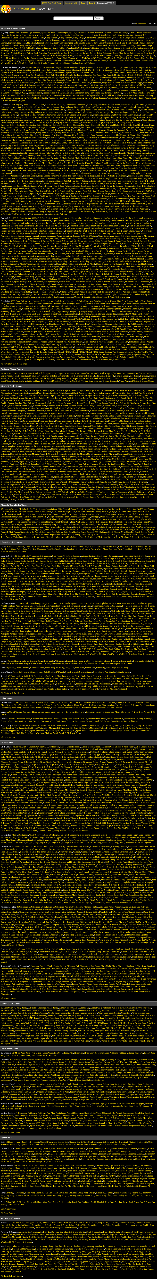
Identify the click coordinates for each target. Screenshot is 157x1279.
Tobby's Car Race (127, 1038)
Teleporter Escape (77, 818)
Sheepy (60, 935)
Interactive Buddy (26, 728)
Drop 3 (101, 1222)
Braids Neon (106, 35)
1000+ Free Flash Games (52, 3)
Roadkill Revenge (43, 707)
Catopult (76, 852)
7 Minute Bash (19, 373)
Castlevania (42, 233)
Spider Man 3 (13, 193)
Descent (14, 616)
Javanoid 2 (67, 1234)
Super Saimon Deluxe (70, 937)
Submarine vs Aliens (95, 1077)
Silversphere (6, 989)
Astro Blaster (84, 1113)
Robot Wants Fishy (35, 183)
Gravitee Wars (148, 867)
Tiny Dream (119, 204)
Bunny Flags (27, 405)
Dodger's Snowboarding (87, 1171)
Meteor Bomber (93, 451)
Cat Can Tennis (51, 1193)
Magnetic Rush (100, 875)
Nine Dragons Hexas (40, 1261)
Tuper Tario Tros (54, 206)
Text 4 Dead (118, 818)
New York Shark (135, 1028)
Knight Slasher (13, 256)
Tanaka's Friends (35, 594)
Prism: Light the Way (50, 984)
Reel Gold (35, 584)
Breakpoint (109, 70)
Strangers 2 (142, 90)
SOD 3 (43, 646)
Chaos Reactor (7, 705)
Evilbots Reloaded (8, 132)
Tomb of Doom (58, 823)
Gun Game (97, 75)
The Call (88, 201)
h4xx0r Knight (124, 623)
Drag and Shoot (51, 859)
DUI (106, 1222)
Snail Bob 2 (47, 989)
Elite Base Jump (84, 862)
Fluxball (109, 1193)
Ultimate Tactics (99, 60)
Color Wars (9, 1065)
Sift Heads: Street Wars (67, 279)
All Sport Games (8, 1213)
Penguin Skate (92, 1178)
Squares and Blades (129, 347)
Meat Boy (26, 160)
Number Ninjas (79, 168)
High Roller (145, 623)
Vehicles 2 (134, 897)
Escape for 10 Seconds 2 (105, 764)
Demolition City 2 (141, 857)
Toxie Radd (14, 292)
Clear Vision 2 (96, 72)
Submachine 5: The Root (128, 815)
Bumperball (85, 1168)
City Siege (73, 306)
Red (153, 469)
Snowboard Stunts (101, 1183)
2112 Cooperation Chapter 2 (75, 67)
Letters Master (73, 922)
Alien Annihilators (58, 1113)
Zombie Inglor (31, 830)
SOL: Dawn (54, 347)
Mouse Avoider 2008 (62, 631)
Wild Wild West (127, 98)
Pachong (57, 1237)
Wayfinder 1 (127, 825)
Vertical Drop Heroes (73, 209)
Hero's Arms (108, 319)
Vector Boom (149, 489)
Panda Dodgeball (18, 1178)
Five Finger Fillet (67, 621)
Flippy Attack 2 (87, 433)
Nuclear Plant (52, 269)
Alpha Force (89, 1084)
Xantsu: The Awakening (43, 294)
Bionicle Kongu (36, 661)
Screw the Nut (101, 890)
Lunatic (101, 629)
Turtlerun (95, 651)
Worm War (103, 672)
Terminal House (105, 818)
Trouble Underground (70, 991)
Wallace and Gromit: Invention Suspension (104, 663)
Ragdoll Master (15, 641)
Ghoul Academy (99, 248)
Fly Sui (144, 519)
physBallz (87, 1261)
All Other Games (8, 737)
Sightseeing (69, 935)
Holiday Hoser (13, 626)
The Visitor (102, 820)
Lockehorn (92, 629)
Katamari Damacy (43, 524)
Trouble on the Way (130, 95)
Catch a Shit (120, 1168)
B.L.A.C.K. (112, 223)
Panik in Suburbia (88, 171)
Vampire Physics (114, 897)
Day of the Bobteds (92, 857)
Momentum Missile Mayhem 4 (63, 456)
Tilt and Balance (124, 534)
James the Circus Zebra (35, 150)
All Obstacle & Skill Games (12, 693)
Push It (112, 984)
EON (107, 862)
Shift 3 (61, 188)
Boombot (25, 1142)
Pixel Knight (134, 173)
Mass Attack (123, 875)
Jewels (151, 1256)
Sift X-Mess (105, 88)
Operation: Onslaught (129, 269)
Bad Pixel (54, 847)
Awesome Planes (62, 1104)
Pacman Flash (120, 579)
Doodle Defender (120, 423)
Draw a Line (126, 616)
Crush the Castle (24, 416)
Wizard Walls (129, 494)
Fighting (4, 246)
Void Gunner (36, 1055)
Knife (149, 254)
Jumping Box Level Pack (67, 872)
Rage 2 (52, 274)
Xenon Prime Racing (141, 1041)
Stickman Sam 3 (117, 281)
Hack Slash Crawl (119, 43)
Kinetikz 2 (130, 626)
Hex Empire (49, 954)
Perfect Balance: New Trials (99, 1225)
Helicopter (106, 681)
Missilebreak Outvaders (128, 1234)
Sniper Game (6, 90)
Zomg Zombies (90, 297)
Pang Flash (79, 668)
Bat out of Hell (31, 398)
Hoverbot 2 (81, 145)
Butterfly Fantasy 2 (91, 909)
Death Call (50, 75)
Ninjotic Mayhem (18, 53)
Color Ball (120, 611)
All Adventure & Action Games (14, 364)
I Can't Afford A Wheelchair (57, 321)
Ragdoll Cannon (81, 882)
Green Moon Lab (130, 140)
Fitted (23, 681)
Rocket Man (118, 53)
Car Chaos (143, 608)
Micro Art (147, 1259)
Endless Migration (123, 618)
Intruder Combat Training (34, 254)
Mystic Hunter (33, 795)
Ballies (3, 1062)
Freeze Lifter (71, 661)
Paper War (147, 461)
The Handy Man (130, 93)
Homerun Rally (103, 1173)
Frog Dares (26, 138)
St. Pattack (91, 55)
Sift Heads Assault (82, 85)
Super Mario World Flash (140, 198)
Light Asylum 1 (27, 787)
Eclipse (107, 971)
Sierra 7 (4, 85)
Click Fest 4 (146, 514)
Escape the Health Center (102, 767)
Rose (104, 641)
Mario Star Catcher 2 (103, 158)
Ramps (3, 842)
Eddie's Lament (137, 762)
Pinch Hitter (24, 1181)
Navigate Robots (16, 634)
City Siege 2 (84, 306)
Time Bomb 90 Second (61, 95)
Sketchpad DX (81, 935)
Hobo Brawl (51, 45)
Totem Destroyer (70, 1227)
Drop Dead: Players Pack (20, 862)
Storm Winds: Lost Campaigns (67, 482)
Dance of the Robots (78, 613)
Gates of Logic (139, 138)
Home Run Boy (90, 1173)
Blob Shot (58, 1246)
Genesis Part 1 (38, 248)
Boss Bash (96, 35)
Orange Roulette (121, 337)
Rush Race (134, 1033)
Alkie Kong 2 (85, 107)
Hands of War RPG (75, 319)
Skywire (26, 646)
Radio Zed (94, 469)
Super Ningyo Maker (119, 721)
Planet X (40, 663)
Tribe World (49, 292)
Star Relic (66, 959)
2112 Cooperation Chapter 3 (99, 67)
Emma (27, 914)
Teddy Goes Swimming (78, 689)
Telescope (5, 991)
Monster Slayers (121, 331)
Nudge (49, 634)
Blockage (121, 966)
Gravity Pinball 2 (93, 623)
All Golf (129, 1144)
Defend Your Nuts (29, 421)
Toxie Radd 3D (107, 95)
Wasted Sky (27, 1099)
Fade (19, 132)
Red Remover (33, 885)
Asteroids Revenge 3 (70, 1059)
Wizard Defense (116, 494)
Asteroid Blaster (73, 676)
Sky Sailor (126, 188)
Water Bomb (19, 494)
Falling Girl (140, 725)
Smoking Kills (117, 88)
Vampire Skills (87, 825)
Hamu (59, 1234)
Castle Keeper (106, 408)
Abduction (67, 556)
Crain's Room (109, 757)
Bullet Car (134, 1010)
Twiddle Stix (105, 651)
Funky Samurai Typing (63, 43)
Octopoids (68, 880)
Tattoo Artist (76, 649)
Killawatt (137, 872)
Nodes (146, 576)
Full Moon (82, 772)
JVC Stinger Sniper (56, 77)
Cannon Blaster (93, 608)
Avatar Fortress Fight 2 (102, 395)
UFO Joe (82, 663)
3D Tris (12, 1222)
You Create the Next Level (77, 942)
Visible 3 (103, 209)
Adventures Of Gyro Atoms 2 (133, 104)
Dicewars (105, 952)
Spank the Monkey (8, 534)
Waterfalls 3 (17, 902)
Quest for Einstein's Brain (63, 882)
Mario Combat (68, 158)
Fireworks (90, 712)
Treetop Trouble (39, 206)
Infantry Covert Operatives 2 (105, 321)
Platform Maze (18, 984)
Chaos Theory (19, 705)
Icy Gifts (102, 705)
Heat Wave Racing (35, 1020)
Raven (140, 178)
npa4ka (73, 981)
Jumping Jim (14, 153)
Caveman (27, 120)
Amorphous (68, 221)
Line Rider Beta (21, 1025)
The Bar (147, 818)
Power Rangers (90, 176)
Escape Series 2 (41, 767)
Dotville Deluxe (30, 311)
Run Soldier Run (132, 641)
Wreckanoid (6, 1242)
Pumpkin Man (46, 639)
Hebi (41, 672)
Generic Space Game (44, 1053)
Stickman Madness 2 (106, 90)
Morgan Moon (30, 663)
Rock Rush (110, 584)
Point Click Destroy (116, 797)
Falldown (41, 621)
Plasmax (4, 639)
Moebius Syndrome (43, 840)
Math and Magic (109, 329)
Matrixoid (29, 979)
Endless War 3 (41, 243)
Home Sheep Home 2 (38, 976)
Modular (69, 1072)
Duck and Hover (146, 127)
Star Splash (41, 591)
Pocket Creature (15, 466)
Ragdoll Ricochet (29, 641)
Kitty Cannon (30, 1156)
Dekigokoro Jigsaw (74, 912)
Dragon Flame (130, 1115)
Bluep (49, 1062)
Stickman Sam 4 (132, 281)
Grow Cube (33, 777)
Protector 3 (93, 466)
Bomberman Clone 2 (93, 226)
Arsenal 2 (14, 70)
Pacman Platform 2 (40, 171)
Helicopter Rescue (60, 869)
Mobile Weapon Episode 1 (35, 331)
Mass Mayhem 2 (80, 329)
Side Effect (58, 1266)
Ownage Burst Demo (74, 80)
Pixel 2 (25, 1075)
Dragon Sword (133, 241)
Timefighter (114, 1097)
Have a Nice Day (92, 251)
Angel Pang (10, 668)
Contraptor (49, 912)
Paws (3, 173)
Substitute (5, 484)
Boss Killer (139, 1113)
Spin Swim (148, 686)
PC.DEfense (25, 464)
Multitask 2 (113, 631)
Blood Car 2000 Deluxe (78, 1010)
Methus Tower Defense (110, 451)
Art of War (137, 393)
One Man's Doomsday (90, 269)
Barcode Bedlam (38, 70)
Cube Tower (121, 416)
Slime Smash (60, 191)
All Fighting (89, 63)
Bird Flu (17, 400)
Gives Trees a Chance (41, 140)
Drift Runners (88, 1015)
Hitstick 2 (132, 75)
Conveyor (85, 854)
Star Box (21, 649)
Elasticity (80, 618)
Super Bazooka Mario (68, 895)
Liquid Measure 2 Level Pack (127, 837)
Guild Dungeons (46, 319)
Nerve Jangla (67, 527)
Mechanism (13, 877)
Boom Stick (123, 400)
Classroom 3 (70, 611)
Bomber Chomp (149, 112)
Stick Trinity (68, 55)
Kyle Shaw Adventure (55, 256)
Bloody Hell (29, 226)
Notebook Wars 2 (76, 1120)
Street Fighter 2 (119, 55)
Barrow (88, 606)
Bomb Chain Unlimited (134, 949)
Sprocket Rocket (134, 589)
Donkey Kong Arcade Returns (18, 127)
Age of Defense (42, 390)
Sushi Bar (112, 349)
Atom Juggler (36, 1232)
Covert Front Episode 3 (93, 757)
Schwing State (62, 532)
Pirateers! (94, 464)
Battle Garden (52, 70)
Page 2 (84, 3)
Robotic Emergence (57, 472)
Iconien (107, 441)
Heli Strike (138, 1118)
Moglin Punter (49, 877)
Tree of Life (56, 991)
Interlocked (92, 954)
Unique (58, 537)
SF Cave (39, 686)
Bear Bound (116, 606)
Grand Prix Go (7, 1020)
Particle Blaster (138, 1072)
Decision (130, 238)
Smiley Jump (76, 191)
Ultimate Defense (107, 489)
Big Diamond (29, 1168)
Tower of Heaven (14, 206)
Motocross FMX (54, 1028)
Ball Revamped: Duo (75, 606)
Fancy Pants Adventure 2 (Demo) (70, 132)
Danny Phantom (73, 125)
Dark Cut (91, 613)
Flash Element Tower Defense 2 (53, 433)
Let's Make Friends (60, 1259)
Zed (47, 214)
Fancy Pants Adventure (45, 132)
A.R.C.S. (62, 393)
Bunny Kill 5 (140, 35)
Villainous (48, 492)
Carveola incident (36, 72)
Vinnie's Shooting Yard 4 (58, 98)
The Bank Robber (112, 649)
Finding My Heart (35, 769)
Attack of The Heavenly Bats (97, 110)
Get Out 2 (144, 772)
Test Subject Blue (83, 287)
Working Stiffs (144, 292)
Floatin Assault (70, 1118)
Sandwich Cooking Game (106, 344)
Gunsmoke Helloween (51, 251)
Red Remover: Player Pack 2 (52, 885)
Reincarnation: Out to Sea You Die (19, 805)
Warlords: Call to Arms (137, 492)
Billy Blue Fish (7, 1087)
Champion (40, 411)
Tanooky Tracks (62, 818)
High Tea (124, 319)
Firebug (16, 135)
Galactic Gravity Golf (78, 1142)
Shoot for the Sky (88, 1159)
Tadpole (65, 689)
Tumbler (37, 596)
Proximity (127, 957)
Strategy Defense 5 (139, 482)
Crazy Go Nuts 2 (51, 857)
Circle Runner (135, 120)
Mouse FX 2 (130, 712)
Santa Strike (96, 82)
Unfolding (97, 842)
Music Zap (147, 631)
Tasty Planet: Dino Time (64, 594)
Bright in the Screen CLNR (122, 115)
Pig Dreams (102, 173)
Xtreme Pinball (125, 1186)
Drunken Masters (125, 311)
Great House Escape (106, 775)
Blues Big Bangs (108, 512)
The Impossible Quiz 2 (10, 940)
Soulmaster (47, 589)
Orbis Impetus (72, 579)
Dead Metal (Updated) (124, 1065)
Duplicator (5, 130)
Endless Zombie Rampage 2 (59, 243)
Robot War (85, 82)
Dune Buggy (122, 1015)
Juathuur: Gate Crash (143, 919)
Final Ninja (134, 132)
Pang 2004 (69, 668)
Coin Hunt (29, 122)
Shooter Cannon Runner (81, 188)
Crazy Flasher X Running (114, 122)
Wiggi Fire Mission (98, 654)
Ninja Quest (136, 266)
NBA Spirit (121, 1176)
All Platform (61, 214)
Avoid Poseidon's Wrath (10, 606)
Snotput (131, 1159)
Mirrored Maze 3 (46, 631)
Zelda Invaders (54, 497)
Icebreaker (112, 869)
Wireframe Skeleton (44, 733)
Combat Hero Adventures (35, 236)
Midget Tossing (92, 1156)
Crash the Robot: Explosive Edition (15, 857)
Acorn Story (92, 104)
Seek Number (74, 532)
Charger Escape (45, 754)
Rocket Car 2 (77, 1033)
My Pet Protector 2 (91, 334)
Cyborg (134, 236)
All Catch (22, 551)
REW (20, 808)
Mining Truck (97, 1025)
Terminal (52, 287)
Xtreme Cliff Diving (109, 1186)
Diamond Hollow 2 (114, 125)
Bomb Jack (5, 115)
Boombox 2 (145, 1246)
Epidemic (9, 563)
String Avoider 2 (34, 689)
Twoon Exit (75, 825)
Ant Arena (126, 603)
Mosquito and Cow (85, 792)
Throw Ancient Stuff (15, 487)
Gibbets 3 (110, 867)
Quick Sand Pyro (52, 730)
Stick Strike (144, 281)
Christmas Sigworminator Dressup (45, 719)
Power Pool (128, 1202)
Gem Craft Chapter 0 (41, 436)
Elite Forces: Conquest (135, 426)
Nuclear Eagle (31, 579)
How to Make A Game (96, 145)
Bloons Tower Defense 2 (79, 400)
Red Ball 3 (76, 181)
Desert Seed (101, 759)
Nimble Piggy (26, 880)
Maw (13, 80)
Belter (20, 1062)
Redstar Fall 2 (81, 885)
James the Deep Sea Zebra (92, 571)
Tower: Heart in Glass (45, 487)
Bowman (133, 1149)
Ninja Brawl (112, 50)
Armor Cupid (103, 221)
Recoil (88, 274)
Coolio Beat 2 (26, 561)
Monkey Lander (16, 663)
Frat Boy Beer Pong (122, 1193)
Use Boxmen (52, 209)
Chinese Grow (66, 754)
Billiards (22, 1202)
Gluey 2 (47, 1256)
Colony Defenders (116, 411)
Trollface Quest (49, 825)
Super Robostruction (58, 534)
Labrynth (135, 785)
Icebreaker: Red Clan (125, 869)
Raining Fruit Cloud (146, 549)
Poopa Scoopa (44, 176)
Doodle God (51, 762)
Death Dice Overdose (144, 613)
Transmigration (132, 1097)
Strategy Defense (17, 349)
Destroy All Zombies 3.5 (53, 241)
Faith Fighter (103, 40)
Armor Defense (99, 393)
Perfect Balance (24, 1225)
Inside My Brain (15, 1120)
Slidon (90, 935)
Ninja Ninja (145, 50)
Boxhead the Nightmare (130, 228)
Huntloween (6, 254)
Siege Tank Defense (116, 474)
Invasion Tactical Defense (28, 444)
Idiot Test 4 (58, 919)
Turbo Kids (85, 206)
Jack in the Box (13, 150)
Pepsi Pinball (118, 1178)
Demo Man (105, 517)
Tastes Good (72, 1239)
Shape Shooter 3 (137, 1075)
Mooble (29, 957)
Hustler (149, 725)
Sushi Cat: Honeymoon (24, 1227)
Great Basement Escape (87, 775)
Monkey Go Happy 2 (9, 792)
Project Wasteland (8, 344)
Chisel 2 (115, 120)
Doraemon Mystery (65, 762)
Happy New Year (81, 705)
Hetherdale (59, 780)
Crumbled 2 (33, 613)
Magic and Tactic (119, 326)
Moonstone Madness (32, 163)
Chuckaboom (86, 852)
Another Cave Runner (50, 110)
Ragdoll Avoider (104, 639)
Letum (95, 256)
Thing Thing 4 (27, 289)
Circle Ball (63, 1193)
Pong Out (5, 1239)
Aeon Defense (21, 301)
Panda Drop (77, 1261)
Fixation (59, 135)
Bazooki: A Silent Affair (138, 847)
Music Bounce (145, 877)
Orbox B (99, 981)
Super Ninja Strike (120, 284)
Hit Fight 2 (44, 441)
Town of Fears (80, 354)
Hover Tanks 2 (124, 1020)
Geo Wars (44, 1070)
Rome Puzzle (147, 1264)
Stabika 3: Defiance (119, 193)
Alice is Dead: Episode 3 (112, 747)
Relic (62, 344)
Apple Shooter (88, 1165)
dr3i (114, 561)
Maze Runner (15, 160)
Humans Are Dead (15, 321)
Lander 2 (116, 661)
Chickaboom (31, 705)
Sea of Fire (134, 472)
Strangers (133, 90)
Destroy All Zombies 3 (32, 241)
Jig (16, 1225)
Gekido (38, 681)
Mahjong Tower (58, 924)
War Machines (7, 63)
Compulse (143, 611)
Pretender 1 (101, 176)
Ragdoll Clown (112, 178)
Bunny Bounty (132, 70)
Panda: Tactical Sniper (144, 80)
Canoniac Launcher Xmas (54, 1151)
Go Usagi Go (77, 974)
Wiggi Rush (61, 211)
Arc (24, 712)
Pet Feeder (101, 636)
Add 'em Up (70, 907)
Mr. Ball (63, 163)
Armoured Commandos (68, 1008)
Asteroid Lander (14, 661)
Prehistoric (147, 271)
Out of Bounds (46, 1195)
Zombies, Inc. (106, 359)
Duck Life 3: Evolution (21, 314)
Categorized (141, 24)
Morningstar (71, 792)
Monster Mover (79, 877)
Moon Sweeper (102, 264)
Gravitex (4, 869)
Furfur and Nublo (39, 138)
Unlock (144, 959)
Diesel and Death (55, 1015)
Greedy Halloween (84, 1256)
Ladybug (74, 574)
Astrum (134, 603)
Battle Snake (24, 672)
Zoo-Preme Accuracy (144, 98)
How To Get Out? (146, 780)
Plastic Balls (148, 1237)
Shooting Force (27, 1036)
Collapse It (147, 852)
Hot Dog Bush (135, 319)
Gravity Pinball (79, 623)
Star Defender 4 (19, 479)
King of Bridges (129, 976)
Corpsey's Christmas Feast (106, 546)
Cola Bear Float (41, 122)
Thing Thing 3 (14, 289)
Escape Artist (53, 764)
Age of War (84, 390)
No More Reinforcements (35, 269)
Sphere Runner (91, 589)
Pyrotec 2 (96, 529)
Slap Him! (16, 733)
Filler (112, 563)
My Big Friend (22, 165)
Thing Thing (143, 287)
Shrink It (124, 890)
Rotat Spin (99, 183)
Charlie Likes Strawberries (82, 120)
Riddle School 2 (42, 808)
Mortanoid (16, 1237)
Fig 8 (26, 1018)
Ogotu (79, 981)
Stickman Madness (89, 90)
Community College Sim (11, 309)
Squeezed (5, 649)
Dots (110, 561)
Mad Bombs (96, 155)
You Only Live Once (19, 214)
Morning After (59, 792)
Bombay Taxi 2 (108, 1010)
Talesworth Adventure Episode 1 (134, 989)
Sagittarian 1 (28, 810)
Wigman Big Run (49, 1099)
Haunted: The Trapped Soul (12, 780)
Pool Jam (118, 1202)
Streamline (43, 649)
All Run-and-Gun (122, 297)
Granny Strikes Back (52, 439)
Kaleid (15, 922)
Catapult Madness (98, 1151)
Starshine (14, 895)
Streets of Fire (86, 196)
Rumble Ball (47, 586)
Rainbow (122, 178)
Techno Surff (99, 649)
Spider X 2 (122, 589)
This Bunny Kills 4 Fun (139, 58)
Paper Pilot (13, 342)
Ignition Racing (143, 1020)
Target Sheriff (146, 1126)
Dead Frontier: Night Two (115, 238)
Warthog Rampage (98, 98)
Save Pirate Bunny (111, 810)
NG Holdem (12, 378)
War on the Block (108, 1041)
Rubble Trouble (15, 890)
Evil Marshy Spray (100, 243)
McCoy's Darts (54, 1176)
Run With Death (110, 276)
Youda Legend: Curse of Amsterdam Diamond (74, 828)
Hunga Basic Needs (47, 837)
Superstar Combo (20, 594)
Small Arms (128, 279)
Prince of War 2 (72, 466)
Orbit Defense (130, 461)
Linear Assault (39, 1120)
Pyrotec (88, 529)
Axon (15, 672)
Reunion (150, 805)
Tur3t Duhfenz (143, 487)
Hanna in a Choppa (85, 661)
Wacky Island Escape (102, 825)
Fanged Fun (127, 862)
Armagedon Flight (53, 1059)
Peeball (93, 636)
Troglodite (28, 596)
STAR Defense (33, 479)
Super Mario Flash (61, 198)
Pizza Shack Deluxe (137, 342)
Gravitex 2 (13, 869)
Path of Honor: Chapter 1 (29, 342)
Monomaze (5, 957)
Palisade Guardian (91, 80)
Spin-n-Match (117, 935)
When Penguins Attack (35, 494)
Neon (88, 1072)
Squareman (65, 193)
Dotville (19, 311)
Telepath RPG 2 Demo (94, 352)
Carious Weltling (28, 408)
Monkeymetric (130, 979)
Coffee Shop (133, 306)
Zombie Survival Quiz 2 (141, 942)
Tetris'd (81, 201)
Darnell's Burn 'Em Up (20, 238)
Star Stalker (52, 591)
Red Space (123, 800)
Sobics (76, 1266)
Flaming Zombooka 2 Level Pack (111, 864)
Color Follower (131, 611)
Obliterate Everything (92, 461)
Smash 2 (44, 1239)
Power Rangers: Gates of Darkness (128, 271)
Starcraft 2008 (6, 479)
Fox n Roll (27, 867)
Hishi (125, 1256)
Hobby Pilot (68, 1053)
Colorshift (65, 835)
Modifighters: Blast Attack (84, 264)
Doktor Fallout (101, 241)
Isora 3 (108, 976)
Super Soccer (35, 1186)
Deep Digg (86, 1251)
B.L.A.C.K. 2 (123, 223)
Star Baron (147, 477)
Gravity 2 (45, 623)
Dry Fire (44, 426)
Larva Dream (145, 785)
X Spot (62, 942)
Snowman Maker (48, 721)
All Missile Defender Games (28, 499)
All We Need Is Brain (20, 847)
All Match (17, 1272)
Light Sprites (84, 574)
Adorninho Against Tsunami (73, 603)
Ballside (20, 558)
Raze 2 (81, 274)
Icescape (4, 782)
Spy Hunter (112, 1036)
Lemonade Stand (148, 324)
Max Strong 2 (132, 787)
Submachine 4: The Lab (107, 815)
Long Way (14, 449)
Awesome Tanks (144, 1008)
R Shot (10, 532)
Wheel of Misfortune (98, 537)
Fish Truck (135, 431)
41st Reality (14, 1059)
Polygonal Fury (137, 705)
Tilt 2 (114, 534)
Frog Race (123, 1018)
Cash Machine (55, 1249)
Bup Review (69, 608)
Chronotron (124, 120)
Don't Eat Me (104, 912)
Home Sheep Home (20, 976)
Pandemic (20, 339)
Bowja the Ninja (38, 752)
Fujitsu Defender (132, 433)
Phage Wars (51, 464)
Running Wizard (52, 186)
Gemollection (65, 867)
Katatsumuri (33, 153)
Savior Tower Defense (103, 472)
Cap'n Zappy (52, 514)
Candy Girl (82, 546)
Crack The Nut (91, 1222)
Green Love (12, 777)
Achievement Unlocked (54, 104)
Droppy (103, 762)
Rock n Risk (59, 183)
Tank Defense (62, 484)
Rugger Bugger (20, 532)
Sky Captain (133, 1123)
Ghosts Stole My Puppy (21, 140)
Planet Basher (74, 581)
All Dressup (134, 721)
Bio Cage (28, 1062)
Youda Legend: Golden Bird (105, 828)
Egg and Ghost (75, 426)
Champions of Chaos (9, 38)
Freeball (40, 43)
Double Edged (142, 38)
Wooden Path (131, 842)
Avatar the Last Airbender (64, 966)
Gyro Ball (113, 623)
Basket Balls (84, 847)
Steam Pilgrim (104, 281)
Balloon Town (140, 301)
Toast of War (120, 289)
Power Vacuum (27, 639)
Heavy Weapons (107, 1070)
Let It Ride (134, 376)
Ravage (85, 53)
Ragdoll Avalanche (70, 639)
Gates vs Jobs (79, 43)
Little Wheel (54, 787)
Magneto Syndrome (99, 787)
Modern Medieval (47, 264)
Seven (30, 959)
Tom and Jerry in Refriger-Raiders (86, 95)
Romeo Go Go (124, 808)
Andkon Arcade (24, 8)
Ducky (130, 1171)
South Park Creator (102, 721)
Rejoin (93, 181)
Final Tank (125, 431)
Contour (151, 611)
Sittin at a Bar (137, 1181)
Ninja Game (105, 165)
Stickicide (44, 196)
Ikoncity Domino (122, 376)
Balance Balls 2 (56, 546)
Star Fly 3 (82, 1077)
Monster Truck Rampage (18, 1028)
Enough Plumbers (78, 130)
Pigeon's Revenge (132, 1178)
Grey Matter (84, 1070)
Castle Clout (59, 408)
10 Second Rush (21, 556)
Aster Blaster (115, 1084)
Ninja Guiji (115, 266)
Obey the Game (68, 634)
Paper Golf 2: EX (27, 1144)
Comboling (74, 835)
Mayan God (6, 790)
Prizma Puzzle (65, 984)
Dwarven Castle (131, 1251)
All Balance (83, 1227)
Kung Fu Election (91, 48)
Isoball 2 (77, 976)
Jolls (42, 872)
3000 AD (35, 218)
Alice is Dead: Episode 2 (91, 747)
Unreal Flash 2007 (126, 60)
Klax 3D (140, 976)
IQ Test (101, 919)
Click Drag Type (93, 754)
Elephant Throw (74, 519)
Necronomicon (144, 334)
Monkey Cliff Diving (70, 1176)
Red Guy (55, 344)
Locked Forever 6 (67, 787)
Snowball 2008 (79, 1036)
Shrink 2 (145, 586)
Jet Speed (60, 1089)
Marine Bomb (123, 449)
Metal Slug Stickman (88, 261)
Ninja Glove (78, 527)
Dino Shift (137, 125)
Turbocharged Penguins (23, 537)
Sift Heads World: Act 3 (27, 88)
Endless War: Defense (85, 428)
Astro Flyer (30, 1053)
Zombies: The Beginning (48, 830)
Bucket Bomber (61, 909)
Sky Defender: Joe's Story (143, 474)
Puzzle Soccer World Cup (69, 1264)
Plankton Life (115, 581)
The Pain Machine (81, 820)
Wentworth (40, 828)
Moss (50, 163)
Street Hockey (118, 1195)
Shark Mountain (127, 586)
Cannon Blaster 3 (123, 608)
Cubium (62, 857)
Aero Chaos (41, 1084)
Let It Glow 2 (55, 875)
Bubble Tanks (58, 1062)
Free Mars (11, 1089)
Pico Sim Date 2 (91, 342)
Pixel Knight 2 (147, 173)
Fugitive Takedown (136, 1018)
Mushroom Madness (14, 459)
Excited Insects (115, 243)
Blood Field (146, 223)
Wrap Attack (144, 211)
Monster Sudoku (18, 957)
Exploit (104, 835)
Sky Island (111, 188)
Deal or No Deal (128, 373)
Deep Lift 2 (114, 857)
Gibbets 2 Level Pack (96, 867)
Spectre (76, 646)
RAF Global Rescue (31, 1106)
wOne (113, 211)
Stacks (147, 1094)
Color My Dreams (8, 757)
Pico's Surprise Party (81, 271)
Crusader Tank (82, 1115)
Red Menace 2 (21, 885)
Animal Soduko (58, 949)
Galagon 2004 (98, 1118)
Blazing (17, 1087)
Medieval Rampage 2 (115, 259)
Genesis (125, 316)
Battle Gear (88, 398)
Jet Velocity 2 (77, 1023)
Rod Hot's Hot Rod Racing (107, 1033)
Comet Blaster (21, 1065)
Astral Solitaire (129, 907)
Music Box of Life (32, 927)
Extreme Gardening (55, 914)
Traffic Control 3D (139, 534)
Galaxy (133, 566)
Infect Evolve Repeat (13, 524)
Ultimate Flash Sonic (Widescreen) (116, 206)
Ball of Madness (36, 606)
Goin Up (70, 140)
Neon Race (95, 1028)
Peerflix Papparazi (8, 529)
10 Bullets (19, 702)
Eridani (120, 314)
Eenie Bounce (29, 130)
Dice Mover (28, 971)
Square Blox (87, 989)
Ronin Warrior (85, 276)
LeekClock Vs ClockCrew (138, 446)
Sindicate (5, 347)
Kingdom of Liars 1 (84, 785)
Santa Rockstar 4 (17, 935)
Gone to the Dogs (14, 319)
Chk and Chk (134, 1062)
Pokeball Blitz (140, 1261)
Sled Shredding (138, 188)
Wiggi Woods (112, 654)
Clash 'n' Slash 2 (52, 411)
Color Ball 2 (148, 558)
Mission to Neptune (147, 1234)
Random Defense (144, 469)
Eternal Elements (142, 767)
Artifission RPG (114, 301)
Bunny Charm (128, 231)
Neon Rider (105, 1028)
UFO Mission (122, 651)
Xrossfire (102, 707)
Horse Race (115, 1173)
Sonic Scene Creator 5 (84, 721)
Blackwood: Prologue (119, 112)
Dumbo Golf (63, 1142)
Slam (109, 1195)
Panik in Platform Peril (71, 171)
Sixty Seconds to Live (103, 813)
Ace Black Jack (32, 373)
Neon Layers (51, 165)
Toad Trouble (130, 204)
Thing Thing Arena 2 (59, 289)
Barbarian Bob (74, 223)
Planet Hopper (16, 176)
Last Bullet (92, 77)
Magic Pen (109, 629)
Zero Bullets (87, 1080)
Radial (86, 469)
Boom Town (105, 304)
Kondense (140, 626)
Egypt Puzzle (144, 1251)
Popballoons (149, 705)
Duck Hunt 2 (121, 1171)
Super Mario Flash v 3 (79, 198)
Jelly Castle (56, 444)
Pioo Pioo (102, 1237)
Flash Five (36, 376)
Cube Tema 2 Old (62, 1251)
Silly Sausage (138, 644)
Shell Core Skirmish (59, 1106)
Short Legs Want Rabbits (114, 986)
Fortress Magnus (102, 433)
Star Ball (52, 1239)
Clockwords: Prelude (99, 411)
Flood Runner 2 (83, 135)
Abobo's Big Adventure (18, 33)
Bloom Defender (41, 400)
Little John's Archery (29, 1176)
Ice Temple (39, 148)
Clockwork (110, 969)
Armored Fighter (117, 221)
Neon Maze (14, 981)
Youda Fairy (127, 596)
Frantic (80, 1118)
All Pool (21, 1204)
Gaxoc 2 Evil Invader (113, 1118)
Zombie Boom (98, 902)
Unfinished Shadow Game (35, 209)
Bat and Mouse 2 (34, 512)
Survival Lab (25, 201)
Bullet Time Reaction (26, 514)
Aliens (45, 301)
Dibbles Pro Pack (15, 971)
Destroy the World (25, 616)
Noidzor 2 (49, 1237)
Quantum (48, 882)
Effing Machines (16, 243)
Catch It (91, 546)
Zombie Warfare (45, 297)
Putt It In (39, 1144)
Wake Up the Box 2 (87, 900)
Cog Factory (91, 1249)
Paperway (43, 1031)
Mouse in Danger (79, 631)
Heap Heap (47, 869)
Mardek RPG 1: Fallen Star (38, 329)
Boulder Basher (146, 400)
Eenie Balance (137, 546)
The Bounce (80, 594)
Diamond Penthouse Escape (140, 759)
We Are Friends (29, 828)
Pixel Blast (33, 1075)
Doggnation (50, 971)
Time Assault (29, 487)
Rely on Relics (96, 53)
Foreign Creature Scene (10, 772)
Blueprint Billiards (34, 1202)
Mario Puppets (124, 1259)
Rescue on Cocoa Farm (98, 885)
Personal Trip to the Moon (44, 173)
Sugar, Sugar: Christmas (69, 842)
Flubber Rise (135, 135)
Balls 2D (46, 1232)
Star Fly (71, 1126)
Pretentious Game (135, 176)
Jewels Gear (117, 976)
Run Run (16, 686)
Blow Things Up (72, 849)
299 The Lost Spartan (22, 218)
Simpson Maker (21, 721)
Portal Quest (56, 176)
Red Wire (146, 684)
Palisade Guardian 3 (126, 80)
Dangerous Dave (148, 1151)
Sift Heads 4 (57, 85)
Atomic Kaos (29, 702)
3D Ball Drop (34, 603)
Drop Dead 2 (105, 859)
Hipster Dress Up (80, 719)
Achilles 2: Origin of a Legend (87, 218)
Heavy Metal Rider (52, 1020)
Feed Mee (28, 316)
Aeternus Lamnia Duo (48, 509)
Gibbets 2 (83, 867)
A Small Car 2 (96, 1008)
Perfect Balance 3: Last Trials (75, 1225)
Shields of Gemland (44, 1266)
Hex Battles (39, 954)
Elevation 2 (49, 130)
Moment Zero (103, 1053)
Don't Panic (107, 423)
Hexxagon (82, 954)
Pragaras (150, 342)
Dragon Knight (87, 311)
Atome (14, 835)
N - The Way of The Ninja (61, 168)
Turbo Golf (78, 1144)
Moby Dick (65, 576)
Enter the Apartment (14, 764)
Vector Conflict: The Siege (12, 492)
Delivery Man (101, 421)
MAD (47, 449)
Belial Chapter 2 (125, 749)
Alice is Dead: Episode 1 (70, 747)
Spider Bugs (103, 589)
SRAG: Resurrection (34, 281)
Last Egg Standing (55, 549)
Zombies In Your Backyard (131, 497)
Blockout (151, 966)
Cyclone (98, 1065)
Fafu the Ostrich (28, 132)
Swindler (48, 201)
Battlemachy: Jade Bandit (115, 398)
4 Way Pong (19, 1193)
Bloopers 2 (26, 849)
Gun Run (37, 251)
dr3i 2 (119, 561)
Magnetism (112, 875)
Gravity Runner (20, 1020)
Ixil (49, 444)
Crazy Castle (42, 517)
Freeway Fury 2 (111, 1018)
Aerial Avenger (29, 1084)
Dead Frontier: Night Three (92, 238)
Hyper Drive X (90, 1053)
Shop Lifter (127, 644)
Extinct (33, 563)
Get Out (136, 772)
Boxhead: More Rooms (52, 228)
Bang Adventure (99, 676)
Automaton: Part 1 (58, 749)
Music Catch (113, 576)
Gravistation (89, 974)
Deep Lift (105, 857)
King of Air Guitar (62, 574)
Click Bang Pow (66, 411)
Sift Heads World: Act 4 (48, 88)
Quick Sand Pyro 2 (67, 730)
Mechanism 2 (24, 877)
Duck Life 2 (6, 314)
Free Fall (30, 681)
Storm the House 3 (19, 482)
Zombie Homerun (139, 1186)
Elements (99, 618)
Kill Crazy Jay (63, 728)
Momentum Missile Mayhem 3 (37, 456)
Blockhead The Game (23, 304)
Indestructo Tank (8, 1023)
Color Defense (130, 411)
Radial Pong (90, 1195)
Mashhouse (145, 158)
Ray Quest (149, 1120)
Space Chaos (85, 1106)
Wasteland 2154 (113, 98)
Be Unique (58, 373)
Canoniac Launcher (34, 1151)
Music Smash (124, 631)
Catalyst (65, 1249)
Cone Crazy (92, 1013)
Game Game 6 (126, 138)
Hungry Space (6, 571)
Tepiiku (84, 381)
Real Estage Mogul (43, 344)
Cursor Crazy (50, 712)
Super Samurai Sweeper (41, 58)
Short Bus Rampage (43, 1036)
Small (137, 532)
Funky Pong (136, 1193)
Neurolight (102, 927)
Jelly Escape (90, 150)
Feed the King (17, 864)
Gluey (40, 1256)
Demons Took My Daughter (119, 421)
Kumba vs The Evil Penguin (111, 785)
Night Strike (24, 461)
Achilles (71, 218)
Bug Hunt (12, 514)
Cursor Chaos (84, 517)
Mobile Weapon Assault (29, 264)
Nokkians (114, 1053)
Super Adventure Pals (113, 196)
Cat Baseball (109, 1168)
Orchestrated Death (131, 795)
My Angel (136, 792)
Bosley (148, 226)
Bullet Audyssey (21, 1115)
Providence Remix (15, 1094)
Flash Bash (31, 43)
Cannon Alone (109, 405)
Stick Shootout (122, 90)
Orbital (81, 579)
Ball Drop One (85, 702)
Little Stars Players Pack (134, 954)
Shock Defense (85, 474)
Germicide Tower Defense (87, 436)
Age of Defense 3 (56, 390)
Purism (11, 800)
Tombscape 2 (80, 823)
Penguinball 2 (6, 1159)
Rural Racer (124, 1033)
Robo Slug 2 (30, 276)
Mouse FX (119, 712)
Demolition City (126, 857)
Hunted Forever (142, 145)
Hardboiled (94, 522)
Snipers (16, 90)
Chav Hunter (58, 72)
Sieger (145, 890)
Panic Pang (100, 668)
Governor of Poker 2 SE (85, 376)
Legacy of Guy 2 (80, 1089)
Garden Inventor (15, 436)
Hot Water (33, 837)
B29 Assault (106, 1113)
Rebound (66, 82)
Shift (49, 188)
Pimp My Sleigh (145, 719)
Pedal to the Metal (112, 1031)
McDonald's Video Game (127, 329)
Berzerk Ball (32, 1149)
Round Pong (101, 1195)
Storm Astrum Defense (139, 479)
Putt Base (131, 984)
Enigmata (29, 1118)
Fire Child (25, 135)
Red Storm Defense (9, 472)
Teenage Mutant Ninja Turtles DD (82, 58)
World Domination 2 (9, 359)
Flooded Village (114, 835)
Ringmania (110, 1264)
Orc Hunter (143, 269)
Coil (113, 611)
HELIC (127, 439)
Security (62, 644)
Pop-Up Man (28, 466)
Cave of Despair (25, 679)
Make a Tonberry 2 (115, 719)
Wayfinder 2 (138, 825)
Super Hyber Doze (17, 484)
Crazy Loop (103, 1013)
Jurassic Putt (103, 1142)
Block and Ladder (93, 512)
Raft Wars (104, 469)
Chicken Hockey (18, 1171)
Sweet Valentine (40, 818)
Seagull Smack (74, 1159)
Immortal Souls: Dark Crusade (101, 45)
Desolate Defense (42, 423)
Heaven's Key (41, 780)
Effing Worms (114, 725)
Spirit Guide (110, 646)
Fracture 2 (118, 1067)
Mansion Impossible (18, 329)
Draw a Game (115, 616)
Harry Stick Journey (117, 777)
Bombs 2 (120, 702)
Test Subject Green (99, 287)
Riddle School (29, 808)
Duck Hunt (110, 1171)
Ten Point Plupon (106, 937)
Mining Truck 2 (110, 1025)
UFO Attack (83, 489)
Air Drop (34, 676)
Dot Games (85, 127)
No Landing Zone (48, 684)
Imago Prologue (33, 782)
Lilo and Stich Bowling (10, 1176)
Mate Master (150, 954)
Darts (64, 1171)
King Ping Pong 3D (9, 1195)
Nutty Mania (58, 880)
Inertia (48, 626)
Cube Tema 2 (48, 1251)
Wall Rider (85, 1041)
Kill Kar (123, 1023)
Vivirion (90, 596)
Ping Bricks (92, 1237)
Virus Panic (81, 596)
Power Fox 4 (63, 53)
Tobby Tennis (136, 1195)
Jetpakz (99, 626)
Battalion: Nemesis (46, 398)
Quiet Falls (61, 800)
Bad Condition (25, 70)
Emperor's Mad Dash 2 (10, 681)
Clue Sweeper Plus (143, 754)
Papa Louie (101, 171)
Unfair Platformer (16, 209)
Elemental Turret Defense (92, 426)
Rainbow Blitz (130, 469)
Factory (67, 914)
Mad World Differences (144, 922)
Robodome (107, 53)
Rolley (66, 986)
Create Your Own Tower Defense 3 (96, 413)
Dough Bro (122, 127)
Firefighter (5, 566)
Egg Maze (115, 971)
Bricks (8, 1249)
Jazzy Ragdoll (110, 571)
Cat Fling (100, 514)
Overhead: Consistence (27, 636)
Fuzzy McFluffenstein (69, 138)
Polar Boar (30, 1159)
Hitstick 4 (150, 75)
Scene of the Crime (20, 813)
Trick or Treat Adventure (32, 825)
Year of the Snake (77, 294)
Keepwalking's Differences (30, 922)
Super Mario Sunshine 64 (118, 198)
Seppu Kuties (18, 188)
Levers (65, 875)
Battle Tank (26, 1010)
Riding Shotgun (45, 986)
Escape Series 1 (27, 767)
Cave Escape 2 (27, 611)
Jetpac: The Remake (127, 150)
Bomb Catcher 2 (70, 546)
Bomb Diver (101, 400)
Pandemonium (54, 171)
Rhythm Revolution (61, 932)
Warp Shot (135, 900)
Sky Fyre (130, 1094)
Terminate (13, 551)
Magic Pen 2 (120, 629)
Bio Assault (117, 1113)
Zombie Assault (82, 497)
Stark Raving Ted (66, 281)
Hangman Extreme (134, 917)
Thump (102, 1038)
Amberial (132, 107)
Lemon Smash (86, 256)
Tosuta (122, 1097)
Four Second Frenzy (44, 522)
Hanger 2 (96, 681)
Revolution (54, 584)
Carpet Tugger (72, 514)
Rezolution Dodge (141, 529)
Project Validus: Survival (22, 274)
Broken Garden (7, 1115)
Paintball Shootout (22, 271)
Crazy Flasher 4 (65, 38)
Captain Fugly (130, 117)
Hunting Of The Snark (23, 919)
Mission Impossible (11, 264)
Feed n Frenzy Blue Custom (86, 563)
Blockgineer (23, 835)
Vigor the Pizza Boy (14, 900)
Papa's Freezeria (81, 339)
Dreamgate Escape (91, 762)
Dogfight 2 (104, 1104)
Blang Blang (47, 1246)
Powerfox (43, 53)
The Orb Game (127, 649)
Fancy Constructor (31, 1254)
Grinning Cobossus (48, 1089)
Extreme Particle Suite (27, 621)
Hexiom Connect (70, 954)
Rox (2, 1266)
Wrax (141, 1269)
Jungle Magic (6, 1259)
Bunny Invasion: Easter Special (75, 405)
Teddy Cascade (34, 1269)
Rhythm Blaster (64, 1123)
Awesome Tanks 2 (8, 1010)
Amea (51, 301)
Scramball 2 (15, 644)
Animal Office (7, 749)
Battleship (115, 847)
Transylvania (135, 823)
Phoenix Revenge (119, 1120)
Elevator (101, 314)
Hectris (119, 1256)
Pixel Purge (55, 1075)
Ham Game (80, 681)
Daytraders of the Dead (39, 238)
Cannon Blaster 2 (108, 608)
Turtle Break (106, 1239)
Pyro (35, 882)
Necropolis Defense (135, 459)
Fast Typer (11, 917)
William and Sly (87, 211)
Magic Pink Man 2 (145, 155)
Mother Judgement (117, 264)
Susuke (115, 959)
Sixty (3, 1077)
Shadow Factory (13, 1036)
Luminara (41, 1072)
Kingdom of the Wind (32, 446)
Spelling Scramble (126, 477)
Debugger (95, 517)
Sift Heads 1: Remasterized (29, 85)
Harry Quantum (86, 777)
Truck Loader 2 (70, 651)
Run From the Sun (138, 183)
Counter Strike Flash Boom (114, 72)
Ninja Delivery (95, 795)
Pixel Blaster (44, 1075)
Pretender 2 (112, 176)
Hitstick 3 (141, 75)
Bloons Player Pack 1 (120, 1149)
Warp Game (144, 209)
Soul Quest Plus (53, 646)
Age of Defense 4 (72, 390)
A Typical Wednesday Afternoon (133, 1059)
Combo (17, 561)
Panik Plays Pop (113, 668)
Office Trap (101, 168)
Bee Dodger (127, 606)
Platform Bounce (30, 176)
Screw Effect (142, 186)
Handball (79, 1173)
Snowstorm (57, 989)
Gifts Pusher (26, 623)
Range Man (132, 178)
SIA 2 (79, 813)
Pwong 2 (80, 1195)
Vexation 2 (87, 209)
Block (114, 966)
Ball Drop (74, 702)
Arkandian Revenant (103, 33)
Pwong (73, 1195)
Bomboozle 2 (111, 1246)
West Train (113, 991)
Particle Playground (137, 728)
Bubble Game (86, 558)
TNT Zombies (31, 897)
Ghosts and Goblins (53, 248)
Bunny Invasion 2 (54, 405)
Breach (73, 115)
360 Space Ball (22, 603)
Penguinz (35, 271)
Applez (62, 110)
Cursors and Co (62, 613)
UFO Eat (45, 596)
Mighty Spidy (47, 160)
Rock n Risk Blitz (72, 183)
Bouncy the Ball (24, 115)
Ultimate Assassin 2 (137, 651)
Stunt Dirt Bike (33, 1038)
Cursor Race (126, 1013)
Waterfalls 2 (6, 902)
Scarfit (68, 672)
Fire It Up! (41, 864)
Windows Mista (144, 357)
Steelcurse (46, 55)
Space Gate (24, 1126)
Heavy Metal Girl (107, 251)
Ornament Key (119, 880)
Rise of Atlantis (134, 1264)
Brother (93, 752)
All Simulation (119, 359)
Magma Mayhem (133, 629)
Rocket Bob (59, 887)
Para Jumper (150, 527)
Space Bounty (19, 281)
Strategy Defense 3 (88, 482)
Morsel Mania (102, 549)
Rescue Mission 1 (147, 274)
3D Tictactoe (33, 949)
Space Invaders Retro (94, 477)
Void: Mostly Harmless (34, 357)
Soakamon (5, 55)
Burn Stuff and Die (46, 117)
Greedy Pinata (20, 251)
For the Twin (81, 917)
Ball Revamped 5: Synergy (55, 606)
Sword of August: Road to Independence (123, 1126)
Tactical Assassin (35, 93)
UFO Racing (41, 1041)
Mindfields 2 (87, 979)
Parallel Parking (54, 1031)
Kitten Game (82, 77)
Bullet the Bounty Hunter (17, 117)
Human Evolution (127, 145)
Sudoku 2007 (92, 959)
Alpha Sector (57, 221)
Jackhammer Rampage (71, 571)
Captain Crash (84, 1151)
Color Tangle (69, 952)
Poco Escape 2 (101, 797)
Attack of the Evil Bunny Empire (41, 395)
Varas (14, 1080)
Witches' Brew (114, 537)
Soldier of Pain (7, 281)
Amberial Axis (143, 107)
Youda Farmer (48, 359)
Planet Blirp (96, 271)
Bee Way (61, 512)
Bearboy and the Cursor (37, 112)
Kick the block (127, 872)
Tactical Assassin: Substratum (72, 93)
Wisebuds (21, 942)
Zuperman (147, 654)
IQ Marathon (61, 976)
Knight (3, 256)
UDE (57, 292)
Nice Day (51, 337)
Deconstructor (141, 238)
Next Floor (14, 461)
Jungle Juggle (84, 872)
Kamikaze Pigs (113, 705)
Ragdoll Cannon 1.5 (97, 882)
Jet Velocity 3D (90, 1023)
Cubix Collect (64, 561)
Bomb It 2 (123, 226)
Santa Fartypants (66, 186)
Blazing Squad (65, 70)
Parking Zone (109, 981)
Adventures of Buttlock (123, 218)
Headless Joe (6, 976)
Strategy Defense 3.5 (105, 482)
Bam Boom (95, 966)
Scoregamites (130, 186)
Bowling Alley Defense (25, 403)
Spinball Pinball (132, 1183)
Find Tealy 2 (58, 769)
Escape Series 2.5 (56, 767)
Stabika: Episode (135, 193)
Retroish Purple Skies (27, 472)
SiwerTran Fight (120, 1123)
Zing (140, 654)
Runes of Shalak (123, 183)
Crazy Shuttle (114, 1013)
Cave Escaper (17, 120)
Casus (149, 117)
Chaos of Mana (38, 38)
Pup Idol (80, 529)
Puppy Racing (14, 1033)
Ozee (29, 171)
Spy (152, 646)
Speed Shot (101, 1036)
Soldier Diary (20, 815)
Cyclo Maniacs (138, 1013)
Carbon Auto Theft (19, 1013)
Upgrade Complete (123, 354)
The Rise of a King (115, 287)
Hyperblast (78, 1053)
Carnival (62, 514)
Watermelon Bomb (89, 707)
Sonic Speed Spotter (102, 935)
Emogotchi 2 (111, 314)
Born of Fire (134, 400)
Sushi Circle (21, 1269)
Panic (139, 461)
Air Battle (41, 107)
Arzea (68, 110)
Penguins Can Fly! (25, 173)
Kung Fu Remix (106, 48)
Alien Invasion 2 (35, 301)
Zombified (58, 297)
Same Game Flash (18, 1266)
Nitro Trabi (147, 1028)
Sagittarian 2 (39, 810)
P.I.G (95, 173)
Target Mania (106, 93)
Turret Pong (148, 1195)
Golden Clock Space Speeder (54, 681)
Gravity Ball (33, 1234)
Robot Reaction (57, 707)
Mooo (44, 163)
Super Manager (101, 349)
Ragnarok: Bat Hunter (110, 529)
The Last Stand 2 (23, 95)
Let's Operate (109, 524)
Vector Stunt (25, 1055)
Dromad (143, 241)
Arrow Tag (142, 556)
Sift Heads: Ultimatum (117, 85)
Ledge (115, 324)
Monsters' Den (82, 331)
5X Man (40, 104)
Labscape (137, 153)
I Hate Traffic (15, 872)
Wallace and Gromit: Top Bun (72, 357)
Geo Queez (92, 917)
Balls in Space (7, 112)
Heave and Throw (107, 522)
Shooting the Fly (110, 1181)
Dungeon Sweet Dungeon (53, 314)
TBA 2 (90, 649)
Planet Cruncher (101, 581)
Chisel (108, 120)
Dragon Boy (75, 311)
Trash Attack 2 (93, 354)
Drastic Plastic (12, 40)
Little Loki (66, 155)
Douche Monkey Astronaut (12, 1154)
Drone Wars (35, 426)
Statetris (124, 1266)
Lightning (144, 376)
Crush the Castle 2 (40, 416)
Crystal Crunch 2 (35, 1065)
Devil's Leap (15, 859)
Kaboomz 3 (115, 872)
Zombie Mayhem (112, 497)
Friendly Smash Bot (62, 522)
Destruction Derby (39, 1015)
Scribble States (52, 644)
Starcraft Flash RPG (146, 347)
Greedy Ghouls (105, 43)
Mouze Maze (93, 631)
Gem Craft (27, 436)
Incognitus (45, 782)
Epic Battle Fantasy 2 (70, 40)
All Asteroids (98, 1080)
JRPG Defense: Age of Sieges (87, 444)
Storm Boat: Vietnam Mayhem (139, 1036)
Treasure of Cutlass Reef (113, 487)
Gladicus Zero (92, 43)
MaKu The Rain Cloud (137, 574)
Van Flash (63, 1041)
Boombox (135, 1246)
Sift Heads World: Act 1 (137, 85)
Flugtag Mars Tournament (78, 1154)
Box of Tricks (83, 752)
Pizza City (124, 342)
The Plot (93, 820)
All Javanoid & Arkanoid (22, 1242)
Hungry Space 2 (20, 571)
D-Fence (145, 517)
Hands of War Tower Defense (111, 439)
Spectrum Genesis (88, 646)
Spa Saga (65, 90)
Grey (153, 140)
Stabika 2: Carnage (102, 193)
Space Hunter (58, 589)
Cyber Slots (116, 373)
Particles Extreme (103, 1092)
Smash (15, 477)
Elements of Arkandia (88, 314)
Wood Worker (69, 902)
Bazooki (123, 847)
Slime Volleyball (23, 1183)
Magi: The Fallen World (137, 326)
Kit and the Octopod (122, 254)
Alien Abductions (88, 556)
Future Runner (53, 138)
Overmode (127, 1072)
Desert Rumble (7, 423)
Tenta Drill (93, 689)
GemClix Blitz (138, 1254)
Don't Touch (94, 679)
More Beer (57, 840)
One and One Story (115, 168)
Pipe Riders (140, 1031)
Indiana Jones (88, 148)
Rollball (69, 641)
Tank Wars (73, 484)
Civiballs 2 (106, 852)
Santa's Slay (45, 1106)
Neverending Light (59, 795)
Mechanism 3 (36, 877)
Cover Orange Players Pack (128, 854)
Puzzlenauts (141, 984)
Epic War (10, 431)
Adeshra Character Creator (19, 719)
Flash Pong (100, 1193)
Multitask (103, 631)
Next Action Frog (64, 165)
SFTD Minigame (100, 532)
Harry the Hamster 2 (20, 837)
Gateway (91, 772)
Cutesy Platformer (44, 125)
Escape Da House (67, 764)
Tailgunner (5, 1055)
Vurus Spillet (80, 492)
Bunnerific (33, 117)
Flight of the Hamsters (57, 1154)
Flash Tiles (59, 917)
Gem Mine (149, 1254)
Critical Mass (52, 561)
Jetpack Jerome (142, 571)
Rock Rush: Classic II (143, 584)
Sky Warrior (144, 1123)
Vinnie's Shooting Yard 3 (37, 98)
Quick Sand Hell (37, 730)
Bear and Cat (36, 1246)
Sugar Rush (19, 284)
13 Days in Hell (32, 67)
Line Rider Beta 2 (35, 1025)
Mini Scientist (81, 790)
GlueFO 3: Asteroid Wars (68, 1070)
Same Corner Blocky (16, 842)
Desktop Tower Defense (24, 423)
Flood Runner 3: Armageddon (103, 135)
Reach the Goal (42, 1033)
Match (82, 924)
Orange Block (115, 634)
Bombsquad (112, 400)
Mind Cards (131, 924)
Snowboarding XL (85, 1183)
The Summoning (111, 484)
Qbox (19, 932)
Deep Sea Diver (89, 561)
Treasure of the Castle (46, 651)
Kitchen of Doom (139, 254)
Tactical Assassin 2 (51, 93)
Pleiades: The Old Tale (85, 684)
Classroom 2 (59, 611)
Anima (118, 603)
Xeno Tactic (13, 497)
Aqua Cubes (12, 1246)
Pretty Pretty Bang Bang (11, 707)
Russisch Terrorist (87, 344)
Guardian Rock (134, 974)
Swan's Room (27, 818)
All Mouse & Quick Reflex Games (135, 537)
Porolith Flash (41, 1264)
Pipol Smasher (11, 882)
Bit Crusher (56, 558)
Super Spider (50, 484)
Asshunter (13, 223)
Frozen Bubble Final (72, 1254)
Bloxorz (22, 969)
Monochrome (79, 1072)
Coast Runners (81, 1013)
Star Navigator (32, 649)
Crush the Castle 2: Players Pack (62, 416)
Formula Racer (68, 1018)
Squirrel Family (146, 892)
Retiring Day (47, 932)
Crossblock (90, 952)
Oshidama (12, 636)
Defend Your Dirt (132, 418)
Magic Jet (92, 1089)
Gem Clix (127, 1254)
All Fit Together (144, 842)
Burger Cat (83, 969)
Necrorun (27, 266)
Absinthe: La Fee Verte (28, 509)
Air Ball (89, 603)
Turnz (82, 991)
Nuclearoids (125, 705)
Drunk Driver (110, 1015)
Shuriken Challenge (49, 279)
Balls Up (25, 661)
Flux (38, 566)
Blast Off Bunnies (58, 1149)
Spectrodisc (69, 589)
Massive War (30, 451)
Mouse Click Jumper (28, 527)
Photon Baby (86, 173)
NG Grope (112, 927)
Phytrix (95, 1261)
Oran (3, 171)
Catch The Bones (39, 852)
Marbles (151, 574)
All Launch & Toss (55, 1161)
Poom (18, 639)
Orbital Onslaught (136, 337)
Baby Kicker (62, 223)
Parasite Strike (89, 1092)
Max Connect (11, 840)
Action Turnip (107, 218)
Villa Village (18, 357)
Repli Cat (45, 584)
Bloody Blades (17, 226)
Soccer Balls (122, 892)
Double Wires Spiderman (110, 679)
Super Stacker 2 (96, 895)
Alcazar (96, 603)
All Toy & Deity (73, 733)
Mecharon (65, 259)
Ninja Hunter (35, 461)
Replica (102, 1075)
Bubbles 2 (105, 558)
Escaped (4, 1254)
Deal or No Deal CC (144, 373)
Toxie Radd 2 (25, 292)
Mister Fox (94, 160)
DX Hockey (139, 1171)
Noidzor (40, 1237)
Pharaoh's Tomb (73, 173)
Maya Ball (113, 1234)
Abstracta (76, 556)
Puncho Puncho (22, 178)
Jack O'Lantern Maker (97, 719)
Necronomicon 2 (7, 337)
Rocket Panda (89, 1033)
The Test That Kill (121, 58)
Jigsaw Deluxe (128, 919)
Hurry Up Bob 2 (15, 148)
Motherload (148, 331)
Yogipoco (50, 828)
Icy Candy (133, 1256)
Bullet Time (117, 35)
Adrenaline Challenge (37, 1008)
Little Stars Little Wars (113, 954)
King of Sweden (134, 1023)
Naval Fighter (62, 1120)
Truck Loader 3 (84, 651)
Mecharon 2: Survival (79, 259)
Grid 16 (104, 623)
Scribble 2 (40, 644)
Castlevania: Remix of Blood (60, 233)
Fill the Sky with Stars (137, 563)
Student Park (98, 196)
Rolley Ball (96, 641)
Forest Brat (5, 138)
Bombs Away (128, 1113)
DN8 (121, 1115)
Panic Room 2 (68, 1237)
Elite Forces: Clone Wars (114, 426)
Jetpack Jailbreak (15, 1106)
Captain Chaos (97, 1168)
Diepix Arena (6, 1067)
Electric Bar (89, 618)
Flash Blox (113, 1222)
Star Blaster (31, 591)
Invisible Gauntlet (73, 626)
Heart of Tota (29, 780)
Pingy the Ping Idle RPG (109, 342)
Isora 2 (101, 976)
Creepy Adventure (122, 236)
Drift (48, 618)
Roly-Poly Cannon (85, 887)
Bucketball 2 (25, 852)
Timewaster (47, 940)
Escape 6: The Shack (38, 764)
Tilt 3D (12, 651)
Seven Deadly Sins (134, 344)
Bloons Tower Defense (58, 400)
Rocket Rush (149, 1053)
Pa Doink (143, 1176)
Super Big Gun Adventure (133, 196)
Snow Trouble (98, 191)
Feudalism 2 (48, 316)
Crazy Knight (78, 38)
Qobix (63, 178)
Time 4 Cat (110, 594)
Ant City (97, 301)
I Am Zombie (17, 254)
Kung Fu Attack (125, 153)
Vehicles (125, 897)
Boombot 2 (34, 1142)
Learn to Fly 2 (54, 1156)
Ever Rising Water (8, 549)
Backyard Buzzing (136, 395)
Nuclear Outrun (21, 1031)
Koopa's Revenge (111, 153)
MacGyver (85, 787)
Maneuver (20, 979)
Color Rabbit (129, 1249)
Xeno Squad (24, 359)
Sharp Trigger (136, 82)
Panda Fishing (32, 1178)
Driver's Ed (99, 1015)
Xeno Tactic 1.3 (25, 497)
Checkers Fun (6, 952)
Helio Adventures (90, 143)
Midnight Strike (104, 261)
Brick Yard (68, 1222)
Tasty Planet (48, 594)
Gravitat (72, 1256)
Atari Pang (60, 668)
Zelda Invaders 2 (68, 497)
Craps (107, 373)
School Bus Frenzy (148, 641)
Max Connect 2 (40, 979)
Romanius (63, 276)
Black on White (39, 1062)
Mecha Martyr (12, 259)
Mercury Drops (25, 576)
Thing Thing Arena (41, 289)
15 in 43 (4, 509)
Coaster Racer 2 (67, 1013)
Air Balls (60, 1165)
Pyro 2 (40, 882)
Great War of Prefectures (22, 954)
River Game (58, 986)
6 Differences (58, 907)
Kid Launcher (18, 1156)
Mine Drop (113, 979)
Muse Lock (112, 792)
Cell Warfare (122, 1062)
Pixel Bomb (51, 581)
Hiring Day (147, 917)
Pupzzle (4, 800)
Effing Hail (62, 519)
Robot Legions (52, 276)
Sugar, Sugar (40, 842)
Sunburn (4, 551)
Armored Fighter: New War (136, 221)
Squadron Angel (7, 689)
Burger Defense (95, 405)
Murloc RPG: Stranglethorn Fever (22, 334)
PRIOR (4, 178)
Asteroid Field (72, 1113)
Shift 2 (54, 188)
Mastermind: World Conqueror (49, 451)
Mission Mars (85, 454)
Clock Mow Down (81, 411)
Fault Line (124, 132)
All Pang (124, 668)
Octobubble (106, 461)
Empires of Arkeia (68, 428)
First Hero (85, 769)
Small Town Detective (139, 813)
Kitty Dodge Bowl (63, 446)
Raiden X (140, 1120)
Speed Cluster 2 (19, 381)
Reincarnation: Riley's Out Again (48, 805)
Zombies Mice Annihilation (59, 63)
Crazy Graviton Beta (9, 613)
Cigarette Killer (71, 72)
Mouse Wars (51, 1120)
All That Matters (99, 107)
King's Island (107, 254)
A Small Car (84, 1008)
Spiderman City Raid (134, 686)
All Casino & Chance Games (142, 381)
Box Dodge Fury (36, 608)
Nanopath (5, 634)
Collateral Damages (132, 233)
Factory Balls (76, 914)
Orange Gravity (94, 880)
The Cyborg (117, 93)
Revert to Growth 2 (140, 181)
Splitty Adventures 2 (141, 646)
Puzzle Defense (26, 469)
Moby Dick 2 (76, 576)
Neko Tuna (40, 634)
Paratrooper (14, 464)
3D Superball (50, 1165)
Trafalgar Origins (95, 487)
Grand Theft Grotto (46, 568)
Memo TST (106, 924)
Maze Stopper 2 (54, 979)
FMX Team (33, 1018)
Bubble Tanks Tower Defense (89, 403)
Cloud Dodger (94, 611)
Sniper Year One (39, 90)
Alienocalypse (62, 33)
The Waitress (19, 354)
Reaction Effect (28, 707)
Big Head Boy (57, 1232)
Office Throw (132, 1176)
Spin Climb (24, 193)
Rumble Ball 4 (85, 586)
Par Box (139, 712)
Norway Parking (7, 1031)
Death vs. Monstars (142, 1065)
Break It (89, 1232)
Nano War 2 (96, 459)
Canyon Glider (71, 1151)
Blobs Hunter (15, 849)
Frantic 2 (88, 1118)
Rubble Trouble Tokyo (53, 890)
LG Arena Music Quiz (89, 922)
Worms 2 (12, 294)
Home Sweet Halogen (56, 145)
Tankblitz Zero (69, 1038)
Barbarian (11, 35)
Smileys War (139, 279)
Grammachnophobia (28, 568)
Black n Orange (102, 112)
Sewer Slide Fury (28, 686)
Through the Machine (108, 689)
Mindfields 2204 (101, 979)
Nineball (100, 1202)
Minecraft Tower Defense (20, 454)
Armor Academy (115, 907)
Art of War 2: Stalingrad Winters (14, 395)
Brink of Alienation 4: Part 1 (94, 231)
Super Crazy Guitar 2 (112, 591)
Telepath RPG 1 (63, 352)
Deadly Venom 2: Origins (30, 759)
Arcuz (104, 301)
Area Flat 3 (38, 1113)
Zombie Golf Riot (118, 1144)
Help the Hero (39, 45)
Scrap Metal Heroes (121, 472)
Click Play (105, 754)
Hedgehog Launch (119, 1154)
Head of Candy (109, 1256)
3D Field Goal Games (35, 1165)
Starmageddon (90, 1126)
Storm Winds (33, 482)
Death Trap (61, 759)
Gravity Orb (67, 623)
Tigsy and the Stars (95, 204)
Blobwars (120, 949)
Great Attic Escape (69, 775)
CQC (82, 236)
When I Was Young (36, 211)
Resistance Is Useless (58, 1094)
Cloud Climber (148, 120)
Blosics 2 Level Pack (56, 849)
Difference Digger (90, 912)
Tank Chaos (81, 1038)
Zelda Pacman (139, 596)
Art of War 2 (148, 393)
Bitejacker (75, 35)
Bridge (8, 852)
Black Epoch (135, 223)
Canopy (99, 117)
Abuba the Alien (19, 747)
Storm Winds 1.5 (46, 482)
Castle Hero (95, 408)
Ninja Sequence (62, 981)
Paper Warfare (76, 1092)
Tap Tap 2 (91, 534)
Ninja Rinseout (148, 266)
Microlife (19, 331)
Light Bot (81, 837)
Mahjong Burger (7, 924)
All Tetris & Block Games (11, 1276)
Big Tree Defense (134, 398)
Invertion (116, 148)
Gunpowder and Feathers (20, 143)
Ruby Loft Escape (14, 810)
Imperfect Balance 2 (143, 1222)
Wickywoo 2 (50, 211)
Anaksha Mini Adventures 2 (66, 301)
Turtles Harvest (63, 825)
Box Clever (51, 115)
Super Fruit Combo (137, 1266)
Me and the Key (18, 790)
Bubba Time (61, 969)
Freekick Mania (35, 1173)
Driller (54, 618)
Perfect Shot (22, 529)
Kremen (96, 785)
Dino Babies (13, 519)
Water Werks (102, 991)
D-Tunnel (126, 679)
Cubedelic (27, 1251)
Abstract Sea (40, 1059)
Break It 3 (107, 1232)
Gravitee (128, 867)
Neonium (5, 461)
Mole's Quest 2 (112, 160)
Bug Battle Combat (138, 403)
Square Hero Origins (51, 193)
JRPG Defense (68, 444)
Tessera (117, 937)
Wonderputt (105, 1144)
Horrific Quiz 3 (7, 919)
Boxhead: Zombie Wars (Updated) (42, 231)
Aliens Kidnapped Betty (69, 107)
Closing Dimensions (48, 1142)
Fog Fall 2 (116, 769)
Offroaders (33, 1031)
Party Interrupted (97, 1031)
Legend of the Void (122, 48)
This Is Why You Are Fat (41, 95)
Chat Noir (149, 949)
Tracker (118, 95)
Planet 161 (5, 176)
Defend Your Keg (14, 421)
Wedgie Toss (41, 1161)
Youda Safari (73, 359)
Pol (97, 684)
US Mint (102, 897)
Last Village (103, 446)
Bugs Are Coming (117, 558)
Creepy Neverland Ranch (58, 517)
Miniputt (124, 1142)
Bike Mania (36, 1010)
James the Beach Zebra (143, 1173)
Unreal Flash (112, 60)
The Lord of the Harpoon (83, 1186)
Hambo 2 (29, 869)
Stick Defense (80, 479)
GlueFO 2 (53, 1070)
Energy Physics (98, 862)
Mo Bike (121, 1025)
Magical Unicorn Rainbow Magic (126, 77)
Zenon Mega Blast (35, 1128)
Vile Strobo (116, 292)
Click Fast (136, 514)
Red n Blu (94, 1075)
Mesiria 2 (53, 790)
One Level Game (101, 634)
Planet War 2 (138, 464)
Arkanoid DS (24, 1232)
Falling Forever (52, 621)
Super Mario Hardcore (98, 198)
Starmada (79, 1126)
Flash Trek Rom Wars (126, 1104)
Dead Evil (54, 238)
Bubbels (15, 1249)
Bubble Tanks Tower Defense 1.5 (115, 403)
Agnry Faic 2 (17, 107)
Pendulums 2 (11, 173)
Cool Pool (47, 1202)
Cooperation (86, 122)
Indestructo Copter (147, 441)
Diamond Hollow (98, 125)
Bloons (107, 1149)
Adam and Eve (37, 966)
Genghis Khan (136, 316)
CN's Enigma (54, 835)
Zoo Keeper (149, 1269)
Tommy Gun (132, 289)
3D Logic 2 (22, 949)
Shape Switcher (96, 986)
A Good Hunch (30, 107)
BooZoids (111, 849)
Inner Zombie (143, 1070)
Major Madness (147, 77)
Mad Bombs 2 (107, 155)
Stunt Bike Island (8, 1038)
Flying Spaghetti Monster (67, 566)
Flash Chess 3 (127, 952)
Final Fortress (114, 431)
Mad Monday (49, 1025)
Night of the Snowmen (46, 80)
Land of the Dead (72, 256)
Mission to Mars (82, 160)
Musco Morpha (7, 266)
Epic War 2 (19, 431)
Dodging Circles (78, 616)
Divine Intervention (86, 241)
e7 (11, 130)
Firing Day (49, 917)
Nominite (7, 579)
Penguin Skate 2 (105, 1178)
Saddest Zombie (124, 932)
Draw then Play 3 (38, 618)
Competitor (29, 413)
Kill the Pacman (47, 574)
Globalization (57, 974)
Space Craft (68, 477)
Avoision (25, 606)
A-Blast (19, 1113)
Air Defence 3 (108, 390)
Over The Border (134, 1156)
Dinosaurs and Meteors (92, 423)
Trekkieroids (130, 1077)
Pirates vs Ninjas (25, 882)
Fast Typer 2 (22, 917)
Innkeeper (139, 321)
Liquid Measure (92, 837)
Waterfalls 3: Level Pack (33, 902)
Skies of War (74, 1106)
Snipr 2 (22, 477)
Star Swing (62, 591)
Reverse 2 (49, 641)
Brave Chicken (63, 115)
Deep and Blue (73, 759)
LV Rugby (43, 1176)
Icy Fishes (93, 705)
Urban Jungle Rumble (144, 60)
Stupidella (42, 815)
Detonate (68, 423)
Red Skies (44, 1094)
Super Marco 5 (83, 284)
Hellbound (135, 623)
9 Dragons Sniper (143, 67)
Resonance (111, 181)
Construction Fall (58, 854)
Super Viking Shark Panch (84, 1097)
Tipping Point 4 (23, 823)
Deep (153, 1065)
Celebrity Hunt (20, 754)
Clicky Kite (30, 1171)
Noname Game (18, 579)
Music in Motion (8, 165)
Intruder (97, 782)
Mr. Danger (118, 877)
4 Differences (22, 907)
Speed (150, 378)
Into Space (10, 324)
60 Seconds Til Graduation (40, 556)
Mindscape (69, 160)
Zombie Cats (19, 830)
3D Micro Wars (18, 1053)
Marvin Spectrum (147, 681)
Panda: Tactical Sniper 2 (11, 82)
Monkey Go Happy (143, 790)
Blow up (90, 1246)
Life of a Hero (41, 155)
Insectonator (23, 77)
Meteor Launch (78, 1156)
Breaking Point (70, 403)
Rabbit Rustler (99, 178)
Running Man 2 (22, 186)
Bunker (18, 405)
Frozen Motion (99, 566)
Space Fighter (13, 1126)
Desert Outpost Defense (142, 421)
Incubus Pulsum (90, 919)
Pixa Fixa (30, 930)
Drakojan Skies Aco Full (102, 1087)
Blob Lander (49, 661)
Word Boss (30, 942)
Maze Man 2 (13, 576)
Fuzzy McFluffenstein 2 (89, 138)
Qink (24, 932)
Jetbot (116, 150)
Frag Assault (114, 246)
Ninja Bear (38, 880)
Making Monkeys (19, 158)
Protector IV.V (114, 466)
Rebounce (74, 1181)
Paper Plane (64, 1092)
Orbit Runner (106, 880)
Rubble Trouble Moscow (33, 890)
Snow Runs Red (46, 477)
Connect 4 (80, 952)
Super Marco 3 (57, 284)
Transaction (124, 823)
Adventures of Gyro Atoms (109, 104)
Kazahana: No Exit (67, 785)
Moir (121, 979)
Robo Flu (97, 932)
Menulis (44, 790)
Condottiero (27, 309)
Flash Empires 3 (73, 433)
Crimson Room (122, 757)
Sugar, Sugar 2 (52, 842)
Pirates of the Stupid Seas (109, 464)
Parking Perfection (69, 1031)
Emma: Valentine (38, 914)
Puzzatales (140, 930)
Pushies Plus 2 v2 (119, 684)
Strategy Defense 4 (123, 482)
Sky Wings (139, 1094)
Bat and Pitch (146, 1165)
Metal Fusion (41, 261)
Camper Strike (7, 72)
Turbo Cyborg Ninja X (71, 206)
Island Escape (107, 782)
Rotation (73, 986)
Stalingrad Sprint (51, 281)
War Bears (116, 825)
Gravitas (58, 568)
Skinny (103, 188)
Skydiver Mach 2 (8, 1183)
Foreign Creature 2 (144, 769)
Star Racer (122, 1036)
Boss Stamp (121, 512)
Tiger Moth (100, 594)
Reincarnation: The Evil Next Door (107, 805)
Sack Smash (137, 276)
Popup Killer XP (58, 529)
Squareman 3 (88, 193)
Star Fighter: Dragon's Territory (54, 1126)
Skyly (118, 188)
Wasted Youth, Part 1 (110, 357)
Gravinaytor (103, 140)
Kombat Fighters (105, 324)
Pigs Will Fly (19, 930)
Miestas (61, 790)
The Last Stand (9, 95)
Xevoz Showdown (61, 294)
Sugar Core (61, 1239)
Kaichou (22, 1072)
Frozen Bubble (57, 1254)
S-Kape (116, 813)
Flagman (67, 135)
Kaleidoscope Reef (57, 324)
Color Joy (17, 854)
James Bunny (59, 254)
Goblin (14, 775)
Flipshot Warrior (20, 1234)
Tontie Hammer (74, 940)
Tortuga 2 (91, 823)
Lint (50, 155)
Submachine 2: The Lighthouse (71, 815)
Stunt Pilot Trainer (141, 1106)
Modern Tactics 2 (68, 331)
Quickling (80, 178)
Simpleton (109, 279)
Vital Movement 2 (81, 654)
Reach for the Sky (20, 181)
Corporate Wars (42, 413)
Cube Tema (37, 1251)
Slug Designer (34, 721)
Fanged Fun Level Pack (143, 862)
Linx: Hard (10, 979)
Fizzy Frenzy (84, 316)
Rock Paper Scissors (76, 378)
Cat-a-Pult (48, 72)
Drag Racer (77, 1015)
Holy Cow (131, 568)
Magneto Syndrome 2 (117, 787)
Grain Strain (127, 835)
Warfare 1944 (104, 492)
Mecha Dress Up (131, 719)
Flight (3, 1089)
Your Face (93, 942)
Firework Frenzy (133, 519)
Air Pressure (54, 747)
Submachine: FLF (13, 818)
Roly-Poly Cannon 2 (102, 887)
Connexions (85, 835)
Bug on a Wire (120, 676)
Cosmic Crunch (39, 561)
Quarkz (147, 957)
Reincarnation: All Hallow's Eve (29, 803)
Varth (12, 1128)
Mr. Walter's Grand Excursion (103, 163)
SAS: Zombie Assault (17, 279)
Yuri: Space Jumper (37, 214)
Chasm (56, 754)
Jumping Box (50, 872)
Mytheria (121, 334)
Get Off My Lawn (106, 436)
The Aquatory (83, 484)
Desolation (111, 759)
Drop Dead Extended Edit (133, 859)
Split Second (75, 90)
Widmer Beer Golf (91, 1144)
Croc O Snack (124, 546)
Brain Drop (50, 969)
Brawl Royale (143, 512)
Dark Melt (120, 613)
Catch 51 (129, 558)
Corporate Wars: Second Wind (61, 413)
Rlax (152, 529)
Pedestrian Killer (127, 1031)
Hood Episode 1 (71, 780)
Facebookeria (116, 862)
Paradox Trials (123, 927)
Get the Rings (143, 566)
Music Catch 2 (126, 576)
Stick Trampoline (147, 1183)
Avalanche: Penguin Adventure (124, 1008)
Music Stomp (136, 631)
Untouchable (6, 1080)
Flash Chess (115, 952)
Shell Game (128, 378)
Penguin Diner (46, 342)
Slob (68, 191)
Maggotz (77, 449)
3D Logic (12, 949)
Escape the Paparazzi (116, 130)
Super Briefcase (55, 649)
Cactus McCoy (61, 117)
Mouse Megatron (66, 50)
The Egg (143, 895)
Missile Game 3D (23, 684)
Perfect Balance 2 (39, 1225)
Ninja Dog (47, 880)
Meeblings (66, 979)
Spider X (113, 589)
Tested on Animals (103, 534)
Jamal (22, 150)
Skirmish (139, 53)
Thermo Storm (131, 287)
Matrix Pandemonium (139, 48)
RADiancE (59, 672)
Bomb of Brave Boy (136, 226)
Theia (12, 991)
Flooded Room (97, 769)
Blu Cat (82, 1232)
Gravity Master (115, 140)
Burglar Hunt (120, 752)
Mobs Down (31, 50)
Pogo (137, 581)
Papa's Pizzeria (110, 339)
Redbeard (85, 181)
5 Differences (34, 907)
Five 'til (147, 1087)
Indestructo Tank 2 (23, 1023)
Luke (78, 787)
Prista (37, 639)
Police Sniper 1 (28, 82)
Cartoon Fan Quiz (136, 909)
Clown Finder (12, 912)
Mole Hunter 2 (143, 524)
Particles (85, 636)
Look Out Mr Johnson (81, 155)
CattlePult (111, 1151)
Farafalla (115, 132)
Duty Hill (53, 426)
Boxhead (17, 228)
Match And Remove (137, 875)
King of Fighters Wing (61, 48)
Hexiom (58, 954)
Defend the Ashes (117, 418)
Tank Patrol (28, 287)
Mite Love (60, 1072)
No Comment (18, 269)
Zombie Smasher (112, 902)
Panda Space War (136, 1053)
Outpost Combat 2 (47, 957)
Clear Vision (84, 72)
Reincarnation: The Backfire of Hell (77, 805)
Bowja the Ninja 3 (69, 752)
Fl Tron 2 (34, 672)
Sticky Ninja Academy (49, 895)
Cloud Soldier (47, 1087)
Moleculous (61, 877)
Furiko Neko (124, 566)
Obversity (55, 1261)
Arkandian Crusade (86, 33)
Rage (46, 274)
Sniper (148, 88)
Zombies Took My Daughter (26, 297)
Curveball (73, 1193)
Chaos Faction (25, 38)
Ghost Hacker (120, 436)
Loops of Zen (145, 837)
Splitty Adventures (124, 646)
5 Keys (44, 603)
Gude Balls (97, 1256)
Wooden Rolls (124, 991)
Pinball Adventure (10, 1181)
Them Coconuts (96, 484)
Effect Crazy (80, 712)
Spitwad (138, 477)
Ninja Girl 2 (25, 981)
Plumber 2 (135, 840)
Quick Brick (100, 1264)
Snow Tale (87, 191)
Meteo (83, 451)
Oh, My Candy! (80, 880)
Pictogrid (150, 981)
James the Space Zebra (75, 150)
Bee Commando (63, 35)
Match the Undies (93, 924)
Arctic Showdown (58, 676)
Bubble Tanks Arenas (101, 1062)
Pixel (19, 1075)
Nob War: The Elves (73, 461)
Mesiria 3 (11, 331)
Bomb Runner (52, 1168)
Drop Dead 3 (116, 859)
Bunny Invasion (39, 405)
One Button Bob (131, 168)
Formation (93, 621)
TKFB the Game (107, 289)
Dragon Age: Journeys (60, 311)
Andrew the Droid (32, 110)
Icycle (133, 1020)
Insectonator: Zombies (38, 77)
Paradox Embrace (131, 171)
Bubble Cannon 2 (27, 1249)
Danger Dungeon (71, 309)
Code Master (122, 306)
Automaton (45, 749)
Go (52, 140)
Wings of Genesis (64, 1099)
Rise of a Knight (7, 276)
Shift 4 (67, 188)
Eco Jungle (17, 130)
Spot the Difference (132, 935)
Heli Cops (58, 1053)
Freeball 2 (49, 43)
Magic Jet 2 (102, 1089)
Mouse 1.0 (35, 684)
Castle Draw (70, 408)
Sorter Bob (84, 1266)
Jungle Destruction (31, 574)
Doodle (77, 127)
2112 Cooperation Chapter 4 (123, 67)
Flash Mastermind (141, 952)
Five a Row (19, 974)
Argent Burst (72, 393)
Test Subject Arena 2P (66, 287)
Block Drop (141, 966)
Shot (143, 986)
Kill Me (68, 153)
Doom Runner (52, 1067)
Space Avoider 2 (105, 686)
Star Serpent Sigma (15, 1097)
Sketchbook (6, 733)
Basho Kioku (16, 909)
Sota (130, 892)
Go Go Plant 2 (60, 140)
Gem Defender (57, 436)
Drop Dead (94, 859)
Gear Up (148, 1018)
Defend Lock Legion (100, 418)
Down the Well (44, 311)
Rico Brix (14, 1239)
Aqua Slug (93, 221)
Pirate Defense (83, 464)
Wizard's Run (21, 1128)
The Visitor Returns (116, 820)
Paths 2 (90, 840)
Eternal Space (6, 1234)
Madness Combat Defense (62, 449)
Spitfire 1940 (114, 347)
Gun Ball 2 (95, 1070)
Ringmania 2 (121, 1264)
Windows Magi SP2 (128, 357)
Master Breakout (101, 1234)
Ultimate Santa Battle (83, 60)
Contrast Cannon (73, 854)
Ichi (135, 1070)
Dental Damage (134, 517)
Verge (61, 209)
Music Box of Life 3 (66, 927)
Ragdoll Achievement (25, 344)
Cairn (141, 752)
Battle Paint (12, 1062)
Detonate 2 (77, 423)
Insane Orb (147, 1193)
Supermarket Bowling (20, 1186)
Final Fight (21, 43)
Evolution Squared (22, 563)
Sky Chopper (120, 1094)
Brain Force (132, 512)
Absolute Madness (59, 218)
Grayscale (122, 974)
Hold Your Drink (135, 522)
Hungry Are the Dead (94, 441)
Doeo (42, 519)
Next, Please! (78, 165)
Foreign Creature (128, 769)
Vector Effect (23, 1080)
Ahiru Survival (64, 509)
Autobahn (107, 1008)
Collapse (100, 1249)
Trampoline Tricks (17, 1161)
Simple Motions (18, 989)
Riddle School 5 (84, 808)
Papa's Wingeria (138, 339)
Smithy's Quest (16, 347)
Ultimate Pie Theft (68, 596)
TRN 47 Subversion (13, 1041)
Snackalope (111, 892)
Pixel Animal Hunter (43, 930)
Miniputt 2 (133, 1142)
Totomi (44, 1269)
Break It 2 (98, 1232)
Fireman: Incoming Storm (58, 246)
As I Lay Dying (78, 110)
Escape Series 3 (70, 767)
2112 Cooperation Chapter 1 (51, 67)
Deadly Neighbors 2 (114, 309)
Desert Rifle (60, 75)
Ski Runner (5, 646)
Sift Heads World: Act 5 (69, 88)
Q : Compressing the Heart (45, 800)
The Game (90, 594)
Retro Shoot (52, 1123)
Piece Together (106, 1261)
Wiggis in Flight (73, 211)
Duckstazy (140, 561)
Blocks (15, 969)
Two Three (37, 489)
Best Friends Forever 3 (72, 112)
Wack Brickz (146, 1239)
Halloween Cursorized (105, 712)
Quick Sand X (82, 730)
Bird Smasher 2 (100, 223)
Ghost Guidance (32, 1089)
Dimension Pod (32, 1067)
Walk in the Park (131, 209)
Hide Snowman (75, 869)
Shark (117, 586)
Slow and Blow (55, 892)
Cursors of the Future (65, 712)
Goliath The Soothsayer (51, 775)
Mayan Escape (145, 787)
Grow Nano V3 (57, 777)
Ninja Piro (106, 795)
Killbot (42, 153)
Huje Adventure (112, 145)
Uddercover (96, 206)
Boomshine (129, 702)
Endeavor (59, 130)
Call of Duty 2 (144, 70)
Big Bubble (70, 512)
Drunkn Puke (138, 311)
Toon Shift (45, 991)
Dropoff (101, 1171)
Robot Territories (74, 472)
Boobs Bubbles (124, 1246)
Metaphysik (6, 631)
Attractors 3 (34, 725)
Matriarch (67, 451)
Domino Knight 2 (63, 971)
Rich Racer (53, 1033)
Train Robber (37, 292)
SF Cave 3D (49, 686)
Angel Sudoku (45, 949)
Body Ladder (85, 35)
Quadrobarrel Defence (43, 469)
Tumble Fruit (94, 1239)
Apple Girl (29, 546)
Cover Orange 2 (109, 854)
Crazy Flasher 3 (51, 38)
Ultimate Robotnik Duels (63, 60)
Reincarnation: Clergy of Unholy (82, 803)
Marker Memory (72, 924)
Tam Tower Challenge (71, 381)
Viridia (95, 209)
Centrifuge (30, 411)
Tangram (94, 937)
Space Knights (98, 1106)
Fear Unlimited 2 (117, 40)
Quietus (88, 178)
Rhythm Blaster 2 (79, 1123)
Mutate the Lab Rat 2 (59, 334)
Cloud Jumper (6, 122)
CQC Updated (91, 236)
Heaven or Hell (11, 45)
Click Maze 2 (81, 611)
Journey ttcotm (95, 254)
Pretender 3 (122, 176)
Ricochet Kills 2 (139, 885)
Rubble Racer (6, 686)
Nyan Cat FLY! (29, 1092)
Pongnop (65, 1195)
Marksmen (5, 80)
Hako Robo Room (71, 777)
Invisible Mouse (88, 626)
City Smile (32, 952)
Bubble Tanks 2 (71, 1062)
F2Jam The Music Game (98, 431)
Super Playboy (24, 58)
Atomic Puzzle (86, 949)
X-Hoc (97, 1186)
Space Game (80, 477)
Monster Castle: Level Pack (88, 456)
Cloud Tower (18, 122)
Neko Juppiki (29, 634)
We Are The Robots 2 (111, 1269)
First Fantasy (73, 316)
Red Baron (96, 274)
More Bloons (120, 1156)
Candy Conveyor (36, 835)
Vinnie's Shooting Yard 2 (16, 98)
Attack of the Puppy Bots (131, 1084)
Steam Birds (118, 1106)
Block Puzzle (6, 969)
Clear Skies (85, 1104)
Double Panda (97, 127)
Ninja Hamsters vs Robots (128, 50)
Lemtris (31, 155)
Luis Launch (66, 1156)
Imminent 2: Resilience (129, 441)
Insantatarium (65, 782)
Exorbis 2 (147, 971)
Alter (109, 107)
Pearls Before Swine (79, 957)
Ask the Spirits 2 (46, 373)
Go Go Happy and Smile (130, 248)
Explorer (72, 431)
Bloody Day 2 (98, 70)
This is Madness (93, 289)
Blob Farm (80, 512)
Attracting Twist (112, 1059)
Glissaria (4, 439)
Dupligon (20, 914)
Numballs (101, 527)
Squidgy (73, 1077)
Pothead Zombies (41, 466)
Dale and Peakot (59, 125)
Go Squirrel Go (81, 140)
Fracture (109, 1067)
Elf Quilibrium (88, 519)
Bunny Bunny (72, 969)
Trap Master (27, 206)
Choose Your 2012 (47, 725)
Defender (69, 418)
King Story (76, 153)
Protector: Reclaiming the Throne (135, 466)
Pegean (119, 981)
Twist (114, 651)
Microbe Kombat (40, 576)
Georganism (6, 140)
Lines (74, 629)
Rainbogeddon (13, 584)
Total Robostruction (90, 940)
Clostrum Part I (128, 754)
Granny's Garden (37, 668)
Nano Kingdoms (83, 459)
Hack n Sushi (36, 143)
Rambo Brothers (55, 82)
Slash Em (130, 532)
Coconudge (105, 611)
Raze (76, 274)
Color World (27, 854)
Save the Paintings (33, 935)
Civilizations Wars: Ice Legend (50, 952)
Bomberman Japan (110, 226)
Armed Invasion (85, 393)
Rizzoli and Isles (99, 808)
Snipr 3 (29, 477)
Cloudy (139, 852)
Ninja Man (125, 266)
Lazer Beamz (29, 629)
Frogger (102, 621)
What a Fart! (84, 537)
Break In (47, 608)
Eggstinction (29, 243)
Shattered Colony (52, 474)
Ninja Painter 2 (49, 981)
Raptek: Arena (75, 53)
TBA (84, 649)
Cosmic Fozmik (51, 679)
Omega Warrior (73, 269)
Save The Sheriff (98, 186)
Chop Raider (75, 1104)
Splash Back (76, 989)
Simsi (110, 532)
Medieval (76, 451)
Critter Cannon (134, 1151)
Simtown (146, 344)
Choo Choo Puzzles (97, 969)
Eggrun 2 (148, 1171)
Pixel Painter (137, 1237)
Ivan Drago (131, 45)
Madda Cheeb (120, 155)
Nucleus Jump (90, 527)
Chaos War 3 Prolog (101, 233)
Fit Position (9, 974)
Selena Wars (93, 1123)
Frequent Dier (105, 1154)
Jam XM (53, 1023)
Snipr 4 (36, 477)
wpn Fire (21, 294)
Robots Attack (73, 1094)
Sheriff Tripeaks (140, 378)
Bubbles (96, 558)
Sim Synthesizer (142, 730)
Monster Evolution (15, 163)
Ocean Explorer (112, 527)
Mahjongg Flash (43, 924)
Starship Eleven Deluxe (54, 663)
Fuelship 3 (20, 1089)
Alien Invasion (120, 390)
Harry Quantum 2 (101, 777)
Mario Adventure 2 (53, 158)
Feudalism (38, 316)
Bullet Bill (131, 676)
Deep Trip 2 (106, 1251)
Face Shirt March (16, 1254)
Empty (61, 1067)
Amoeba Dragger (111, 556)
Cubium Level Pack (75, 857)
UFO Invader (94, 489)
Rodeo (3, 532)
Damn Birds (28, 418)
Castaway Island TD (44, 408)
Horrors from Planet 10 (59, 441)
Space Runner (119, 686)
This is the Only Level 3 (52, 204)
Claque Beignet (124, 514)
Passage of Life (145, 171)
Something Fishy (66, 347)
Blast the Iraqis (27, 400)
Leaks (75, 1234)
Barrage (23, 112)
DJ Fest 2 (35, 519)
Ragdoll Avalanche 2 (87, 639)
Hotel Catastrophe (130, 780)
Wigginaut (37, 1099)
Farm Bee (122, 519)
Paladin (12, 339)
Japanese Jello (29, 524)
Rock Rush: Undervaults (30, 586)
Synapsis (51, 818)
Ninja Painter (36, 981)
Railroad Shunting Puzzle (27, 986)
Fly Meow (94, 1154)
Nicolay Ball (138, 576)
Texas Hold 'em (95, 381)
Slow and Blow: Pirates (96, 892)
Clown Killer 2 (117, 233)
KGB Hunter (102, 1023)
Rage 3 (59, 274)
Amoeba (99, 556)
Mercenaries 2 (29, 261)
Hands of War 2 (60, 319)
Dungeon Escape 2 (114, 762)
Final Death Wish (16, 246)
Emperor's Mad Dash (139, 679)
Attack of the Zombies (47, 223)
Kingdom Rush (48, 446)
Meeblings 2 (76, 979)
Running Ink (10, 186)
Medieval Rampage (97, 259)
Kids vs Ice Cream (125, 444)
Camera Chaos (89, 117)
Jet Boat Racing (64, 1023)
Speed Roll (79, 589)
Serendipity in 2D (45, 813)
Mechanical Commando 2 (49, 259)
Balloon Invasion (17, 398)
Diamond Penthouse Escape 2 (13, 762)
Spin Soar (100, 646)
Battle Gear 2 (99, 398)
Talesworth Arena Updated (18, 352)
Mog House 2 (128, 790)
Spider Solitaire (33, 381)
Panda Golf (14, 1144)
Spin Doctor (46, 1077)
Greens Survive (144, 140)
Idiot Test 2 (38, 919)
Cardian (6, 306)
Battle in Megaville (37, 35)
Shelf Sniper (148, 82)
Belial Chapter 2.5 (140, 749)
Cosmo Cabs (64, 679)
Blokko (110, 676)
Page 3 (92, 3)
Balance (122, 509)
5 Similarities (46, 907)
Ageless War (30, 390)
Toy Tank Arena (142, 1038)
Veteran (108, 292)
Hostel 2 (13, 77)
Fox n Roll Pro (39, 867)
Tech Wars (119, 1077)
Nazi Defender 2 (119, 459)
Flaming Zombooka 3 (134, 864)
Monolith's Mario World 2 (143, 160)
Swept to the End (148, 284)
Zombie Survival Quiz (121, 942)
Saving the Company (114, 186)
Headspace (128, 1118)
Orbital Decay (117, 461)
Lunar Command (37, 449)
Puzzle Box (19, 800)
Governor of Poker (49, 376)
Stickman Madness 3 (95, 479)
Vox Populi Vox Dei (116, 209)
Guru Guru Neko (95, 568)
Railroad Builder (147, 840)
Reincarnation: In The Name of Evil (111, 803)
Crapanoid (148, 1232)
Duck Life (149, 311)
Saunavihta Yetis (87, 890)
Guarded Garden (70, 568)
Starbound (147, 193)
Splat (54, 1077)
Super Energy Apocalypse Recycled (79, 349)
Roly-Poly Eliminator (120, 887)
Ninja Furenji (104, 266)
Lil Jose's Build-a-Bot (100, 574)
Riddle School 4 (70, 808)
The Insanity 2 (24, 820)
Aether (9, 107)
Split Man (34, 193)
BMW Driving (95, 1010)
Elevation (40, 130)
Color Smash (38, 679)
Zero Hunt (90, 1099)
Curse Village (16, 418)
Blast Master (97, 702)
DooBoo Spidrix (37, 859)
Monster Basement (27, 792)
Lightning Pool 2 (89, 1202)
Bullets (113, 1062)
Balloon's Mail (72, 847)
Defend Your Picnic (46, 421)
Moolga (104, 576)
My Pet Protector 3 (108, 334)
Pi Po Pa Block (113, 1237)
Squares (96, 989)
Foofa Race (44, 1018)
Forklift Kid (16, 138)
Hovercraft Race (110, 1020)
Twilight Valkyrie (147, 1097)
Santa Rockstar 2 (139, 932)
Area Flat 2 (27, 1113)
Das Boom (85, 125)
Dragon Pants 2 (143, 1115)
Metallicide (50, 1072)
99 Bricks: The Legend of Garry (29, 1222)
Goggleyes (56, 1256)
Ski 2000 (59, 686)
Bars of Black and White (93, 749)
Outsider (6, 797)
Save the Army (33, 532)
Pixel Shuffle (58, 930)
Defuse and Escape (87, 759)
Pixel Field (130, 636)
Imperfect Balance (126, 1222)
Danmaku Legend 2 (110, 1115)
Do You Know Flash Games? (123, 912)
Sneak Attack (80, 686)
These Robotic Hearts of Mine (28, 991)
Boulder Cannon (7, 403)
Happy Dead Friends (141, 835)
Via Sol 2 (9, 357)
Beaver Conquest (55, 112)
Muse (138, 163)
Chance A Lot (32, 754)
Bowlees (130, 849)
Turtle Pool (11, 1204)
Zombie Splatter (7, 297)
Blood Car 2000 (61, 1010)
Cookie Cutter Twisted (26, 517)
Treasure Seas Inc (16, 596)
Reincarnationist (34, 932)
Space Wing (35, 1126)
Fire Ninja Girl (36, 135)
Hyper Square (28, 148)
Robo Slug (19, 276)
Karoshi (23, 153)
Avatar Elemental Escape (130, 110)
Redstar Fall (70, 885)
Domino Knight (24, 376)
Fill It (125, 563)
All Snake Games (123, 672)
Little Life (57, 155)
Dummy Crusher (51, 862)
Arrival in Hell (20, 749)
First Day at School (72, 769)
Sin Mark (118, 279)
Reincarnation (135, 800)
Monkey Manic (125, 160)
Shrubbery (109, 1094)
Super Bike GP (46, 1038)
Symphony (108, 895)
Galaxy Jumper (52, 867)
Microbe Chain (18, 631)
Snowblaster (150, 279)
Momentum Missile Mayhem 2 (130, 454)
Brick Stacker (57, 1222)
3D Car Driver (7, 1008)
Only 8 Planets (66, 1261)
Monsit (4, 163)
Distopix (37, 616)
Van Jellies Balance (70, 537)
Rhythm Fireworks (67, 584)
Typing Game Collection (66, 489)
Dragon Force (59, 1087)
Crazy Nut (130, 122)
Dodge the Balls (63, 616)
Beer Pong (40, 1193)
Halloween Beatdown (137, 43)
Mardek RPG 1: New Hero (61, 329)
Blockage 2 (131, 966)
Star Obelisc (68, 479)
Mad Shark (122, 574)
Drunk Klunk (51, 519)
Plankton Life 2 (128, 581)
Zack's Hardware (40, 497)
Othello (36, 957)
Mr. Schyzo (130, 264)
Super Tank (14, 201)
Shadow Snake (108, 586)
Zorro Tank (102, 297)
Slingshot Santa (120, 1159)
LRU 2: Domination (67, 326)
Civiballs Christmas (120, 852)
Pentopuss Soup (59, 342)
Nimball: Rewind (92, 165)
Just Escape (53, 785)
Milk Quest (69, 790)
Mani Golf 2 (115, 1142)
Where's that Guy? (142, 940)
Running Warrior (37, 186)
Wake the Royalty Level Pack (51, 900)
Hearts (117, 75)
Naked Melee (55, 527)
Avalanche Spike (145, 603)
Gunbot (30, 251)
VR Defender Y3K (66, 492)
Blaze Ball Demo (71, 1232)
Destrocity (94, 725)
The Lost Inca (99, 201)
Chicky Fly (38, 611)
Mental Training (118, 924)
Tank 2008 (57, 1038)
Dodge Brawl (130, 38)
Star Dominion (47, 479)
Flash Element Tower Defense (26, 433)
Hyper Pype (60, 837)
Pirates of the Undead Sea (83, 797)
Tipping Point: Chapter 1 (40, 823)
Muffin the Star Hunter (126, 163)
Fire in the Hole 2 (31, 246)
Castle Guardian (82, 408)
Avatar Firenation (47, 1104)
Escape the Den (84, 767)
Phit (107, 840)
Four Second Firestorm (25, 522)
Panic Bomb (90, 668)
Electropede (19, 1118)
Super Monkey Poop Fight (101, 284)
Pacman (100, 579)
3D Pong (9, 1193)
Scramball (5, 644)
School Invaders (33, 279)
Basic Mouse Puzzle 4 (101, 606)
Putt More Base (50, 1144)
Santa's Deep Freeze (82, 186)
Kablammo (41, 549)
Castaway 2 (28, 306)
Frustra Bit (110, 621)
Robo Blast (110, 1075)
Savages (63, 1159)
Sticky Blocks (114, 989)
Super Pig (5, 201)
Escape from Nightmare (96, 130)
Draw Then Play (7, 618)
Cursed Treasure (134, 416)
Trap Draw (31, 651)
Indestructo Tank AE (40, 1023)
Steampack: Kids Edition (17, 196)
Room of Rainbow (138, 808)
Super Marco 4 (70, 284)
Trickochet (93, 897)
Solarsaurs (121, 1183)
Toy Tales (52, 1269)
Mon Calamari (138, 1089)
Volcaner (97, 1269)
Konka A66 (40, 256)
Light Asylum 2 (41, 787)
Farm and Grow (17, 316)
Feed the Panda (30, 864)
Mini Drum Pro (143, 924)
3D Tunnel (12, 676)
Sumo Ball (5, 1186)
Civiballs (97, 852)
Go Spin (64, 1256)
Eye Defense (82, 431)
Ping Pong (109, 1202)
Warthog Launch (147, 900)
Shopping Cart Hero (105, 1159)
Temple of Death (41, 287)
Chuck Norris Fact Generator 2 (68, 725)
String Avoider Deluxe (51, 689)
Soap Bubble (92, 686)
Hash (70, 143)
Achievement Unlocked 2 (75, 104)
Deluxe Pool (58, 1202)
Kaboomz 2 (104, 872)
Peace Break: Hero (8, 1075)
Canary (138, 231)
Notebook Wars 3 (91, 1120)
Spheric (93, 1266)
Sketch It (148, 644)
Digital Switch (118, 1251)
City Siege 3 (95, 306)
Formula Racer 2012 (83, 1018)
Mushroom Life (43, 334)
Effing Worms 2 (128, 725)
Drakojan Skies (84, 1087)
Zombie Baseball (97, 497)
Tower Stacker (82, 897)
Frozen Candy (87, 1254)
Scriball (24, 644)
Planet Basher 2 (87, 581)
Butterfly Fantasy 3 (108, 909)
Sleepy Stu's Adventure (18, 191)
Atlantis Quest (24, 1246)
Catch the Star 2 (65, 852)
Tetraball (122, 959)
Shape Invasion (38, 474)
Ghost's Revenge (104, 917)
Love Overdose (104, 77)
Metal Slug (52, 261)
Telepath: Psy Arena (48, 352)
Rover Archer (109, 183)
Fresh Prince (125, 246)
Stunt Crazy (21, 1038)
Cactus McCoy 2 (75, 117)
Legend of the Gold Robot (129, 324)
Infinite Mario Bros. (103, 148)
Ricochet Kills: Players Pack (19, 887)
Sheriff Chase (59, 813)
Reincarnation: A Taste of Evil (55, 803)
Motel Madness (100, 792)
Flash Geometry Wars (96, 1067)
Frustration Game (123, 621)
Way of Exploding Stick (23, 63)
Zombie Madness (125, 294)
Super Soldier (135, 284)
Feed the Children (15, 1018)
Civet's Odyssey (79, 754)
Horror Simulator (115, 780)
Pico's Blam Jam (65, 271)
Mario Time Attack (120, 158)
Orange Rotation (128, 634)
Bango (16, 112)
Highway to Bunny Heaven (114, 568)
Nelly (43, 165)
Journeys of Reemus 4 (15, 785)
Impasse (51, 976)
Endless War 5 (145, 1015)
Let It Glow (44, 875)
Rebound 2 (76, 82)
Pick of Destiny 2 (38, 581)
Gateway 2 (100, 772)
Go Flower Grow (36, 439)
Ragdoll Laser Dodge (134, 639)
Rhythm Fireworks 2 (84, 584)
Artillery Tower (126, 393)
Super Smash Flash (59, 58)
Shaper (90, 644)
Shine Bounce (114, 890)
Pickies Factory (7, 930)
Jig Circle (116, 919)
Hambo (22, 869)
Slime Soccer (36, 1183)
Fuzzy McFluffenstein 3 (109, 138)
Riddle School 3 (56, 808)
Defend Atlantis (58, 418)
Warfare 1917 (91, 492)
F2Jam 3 (40, 563)
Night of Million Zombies (87, 266)
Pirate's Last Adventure (115, 636)
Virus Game (104, 940)
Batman (84, 223)
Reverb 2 (13, 808)
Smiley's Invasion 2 (21, 589)
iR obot (43, 444)
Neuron (101, 1072)
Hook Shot (115, 681)
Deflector (91, 421)
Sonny (76, 347)
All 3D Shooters (49, 1055)
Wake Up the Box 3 (104, 900)
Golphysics (92, 1142)
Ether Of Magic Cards (133, 314)
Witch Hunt (104, 494)
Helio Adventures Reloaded (109, 143)
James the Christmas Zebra (77, 254)
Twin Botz (27, 489)
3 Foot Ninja (45, 218)
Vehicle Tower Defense (33, 492)
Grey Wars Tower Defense (73, 439)
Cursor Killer (49, 613)
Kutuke (127, 785)
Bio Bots (9, 400)
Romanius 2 (73, 276)
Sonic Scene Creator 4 (65, 721)
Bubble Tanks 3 (84, 1062)
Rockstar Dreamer (109, 932)
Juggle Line (108, 626)
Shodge (119, 644)
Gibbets (75, 867)
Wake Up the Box (71, 900)
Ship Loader (110, 644)
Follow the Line (81, 621)
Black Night (106, 966)
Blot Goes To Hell (42, 226)
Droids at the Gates (21, 426)
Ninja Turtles (6, 269)
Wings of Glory (74, 1080)
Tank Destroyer (17, 287)
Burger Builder (117, 304)
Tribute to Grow (14, 825)
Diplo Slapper (25, 519)
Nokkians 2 (123, 1053)
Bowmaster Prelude (44, 403)
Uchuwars (5, 1128)
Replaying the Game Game (124, 730)
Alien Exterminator (15, 221)
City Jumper (60, 661)
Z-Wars (12, 499)
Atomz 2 (65, 702)
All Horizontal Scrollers (105, 1099)
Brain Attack (35, 1087)
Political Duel (32, 53)
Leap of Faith (6, 155)
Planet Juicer (126, 464)
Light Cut (40, 629)
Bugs (149, 403)
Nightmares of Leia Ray (78, 795)
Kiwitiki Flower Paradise (92, 153)
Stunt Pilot (128, 1106)
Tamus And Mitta (60, 201)
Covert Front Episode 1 (53, 757)
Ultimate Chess (133, 959)
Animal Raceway (86, 301)
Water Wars (63, 1080)
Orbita (8, 171)
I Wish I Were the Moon (124, 782)
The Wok (128, 820)
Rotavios (111, 641)
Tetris (37, 1227)
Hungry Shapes (100, 869)
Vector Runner (74, 1041)
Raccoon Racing (28, 1033)
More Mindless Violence (26, 80)
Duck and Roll (37, 862)
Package (14, 797)
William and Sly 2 (102, 211)
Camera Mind (122, 909)
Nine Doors (23, 378)
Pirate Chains (127, 1261)
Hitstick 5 (5, 77)
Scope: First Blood (122, 82)
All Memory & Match (14, 945)
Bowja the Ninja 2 (53, 752)
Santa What (96, 586)
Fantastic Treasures (53, 563)
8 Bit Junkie (57, 556)
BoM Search (28, 909)
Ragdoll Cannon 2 (113, 882)
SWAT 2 (23, 93)
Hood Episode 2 (86, 780)
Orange (119, 1072)
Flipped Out (70, 917)
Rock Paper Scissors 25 (103, 378)
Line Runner (111, 728)
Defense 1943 (80, 421)
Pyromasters (38, 274)
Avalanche (114, 110)
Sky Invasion (6, 477)
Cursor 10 (74, 517)
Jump (139, 150)
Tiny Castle (108, 204)
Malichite (32, 158)
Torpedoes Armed (56, 897)
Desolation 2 (122, 759)
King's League (91, 324)
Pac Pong (57, 1195)
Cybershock (89, 1065)
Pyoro (151, 581)
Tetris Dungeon (56, 1227)
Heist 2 (51, 780)
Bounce (14, 115)
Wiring (122, 842)
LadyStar (45, 922)
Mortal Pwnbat (24, 1195)
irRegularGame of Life (25, 324)
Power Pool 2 (139, 1202)
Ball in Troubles (147, 110)
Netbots (94, 927)
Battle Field (46, 512)
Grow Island (44, 777)
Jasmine (108, 919)
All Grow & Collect (16, 599)
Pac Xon (130, 579)
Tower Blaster (70, 897)
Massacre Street (17, 451)
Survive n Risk (38, 201)
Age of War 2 (95, 390)
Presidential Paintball (60, 1181)
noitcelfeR (33, 168)
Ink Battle (13, 444)
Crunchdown (90, 38)
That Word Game (128, 937)
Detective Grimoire (131, 309)
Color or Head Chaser (114, 1249)
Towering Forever (62, 487)
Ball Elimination (83, 966)
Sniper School (25, 90)
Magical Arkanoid (86, 1234)
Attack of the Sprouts (65, 395)
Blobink (136, 606)
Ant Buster (24, 393)
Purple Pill (57, 639)
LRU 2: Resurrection (85, 326)
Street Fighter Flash (135, 55)
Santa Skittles (84, 1181)
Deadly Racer (15, 1015)
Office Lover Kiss (127, 527)
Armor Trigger (90, 509)
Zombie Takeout (66, 830)
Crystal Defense (108, 416)
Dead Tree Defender (42, 418)
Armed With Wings (120, 33)
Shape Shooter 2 (123, 1075)
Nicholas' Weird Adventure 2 (68, 337)
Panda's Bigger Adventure (49, 797)
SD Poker (118, 378)
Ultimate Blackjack (110, 381)
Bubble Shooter (41, 1249)
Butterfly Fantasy (75, 909)
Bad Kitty (141, 907)
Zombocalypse (77, 63)
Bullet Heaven (34, 1115)
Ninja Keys (115, 165)
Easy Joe (126, 762)
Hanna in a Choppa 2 (103, 661)
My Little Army (69, 459)
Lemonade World (8, 326)
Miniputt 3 (143, 1142)
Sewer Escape (86, 532)
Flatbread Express (98, 316)
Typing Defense (49, 489)
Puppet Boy (14, 730)
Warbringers (95, 1041)
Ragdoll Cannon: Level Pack (134, 882)
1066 (13, 301)
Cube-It (131, 969)
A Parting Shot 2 (81, 221)
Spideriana (56, 959)
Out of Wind (67, 840)
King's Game (6, 875)
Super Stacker (83, 895)
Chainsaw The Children (82, 233)
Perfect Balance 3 (54, 1225)
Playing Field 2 (44, 529)
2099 (20, 1084)
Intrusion (49, 254)
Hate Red (38, 869)
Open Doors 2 (89, 981)
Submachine (52, 815)
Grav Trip (71, 681)
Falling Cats (22, 549)
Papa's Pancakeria (95, 339)
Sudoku (74, 959)
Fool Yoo (11, 522)
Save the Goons (25, 1239)
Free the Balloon (28, 772)
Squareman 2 (76, 193)
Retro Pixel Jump (124, 181)
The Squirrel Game (140, 201)
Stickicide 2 (54, 196)
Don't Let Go (91, 616)
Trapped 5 (145, 823)
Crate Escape (98, 122)
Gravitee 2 (137, 867)
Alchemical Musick (20, 725)
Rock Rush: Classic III (10, 586)
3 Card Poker (6, 373)
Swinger (66, 649)
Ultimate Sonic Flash (140, 206)
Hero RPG (97, 319)
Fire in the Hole (60, 316)
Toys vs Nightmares (79, 487)
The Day (145, 352)
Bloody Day (87, 70)
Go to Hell (93, 140)
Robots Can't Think (18, 183)
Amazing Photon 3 (119, 107)
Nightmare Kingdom (50, 266)
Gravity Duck (100, 974)
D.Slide (100, 971)
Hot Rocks (128, 1070)
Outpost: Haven (7, 271)
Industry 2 (55, 782)
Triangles (59, 651)
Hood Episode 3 (100, 780)
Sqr (40, 193)
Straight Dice (37, 937)
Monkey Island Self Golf (90, 1176)
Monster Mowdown (109, 456)
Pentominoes (99, 840)
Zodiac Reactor (104, 942)
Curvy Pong (83, 1193)
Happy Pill (145, 974)
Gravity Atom (55, 623)
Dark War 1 (84, 309)
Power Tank (83, 1075)
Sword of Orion (102, 1097)
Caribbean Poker (82, 373)
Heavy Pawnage (25, 45)
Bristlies (15, 852)
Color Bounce (137, 1232)
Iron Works (142, 1256)
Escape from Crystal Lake (127, 764)
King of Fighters (44, 48)
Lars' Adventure (148, 153)
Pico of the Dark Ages (48, 271)
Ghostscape (5, 775)
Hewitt (116, 319)
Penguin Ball (147, 1156)
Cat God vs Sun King (133, 408)
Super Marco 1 (31, 284)
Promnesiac (71, 529)
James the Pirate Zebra (55, 150)
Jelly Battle (141, 45)
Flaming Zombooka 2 (87, 864)
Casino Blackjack (97, 373)
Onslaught (60, 80)
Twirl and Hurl (86, 842)
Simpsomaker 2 (7, 721)
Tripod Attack (130, 487)
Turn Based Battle (107, 354)
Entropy (92, 1193)
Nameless (18, 266)
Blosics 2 (43, 849)
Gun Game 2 (108, 75)
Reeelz (64, 378)
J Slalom (135, 681)
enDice (124, 971)
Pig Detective (66, 797)
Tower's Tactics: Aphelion (62, 354)
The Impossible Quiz (144, 937)
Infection (4, 444)
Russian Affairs (124, 276)
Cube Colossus (95, 1115)
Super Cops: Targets (11, 93)
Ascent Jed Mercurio (30, 1104)
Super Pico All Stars (9, 58)
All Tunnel (122, 689)
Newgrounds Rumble (97, 50)
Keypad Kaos (70, 77)
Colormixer (24, 912)
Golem (37, 775)
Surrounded (109, 1077)
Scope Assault (108, 82)
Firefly (13, 566)
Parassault (12, 581)
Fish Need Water (53, 864)
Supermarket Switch (52, 937)
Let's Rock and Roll (58, 922)
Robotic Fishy (99, 584)
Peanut (56, 1178)
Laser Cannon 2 (32, 875)
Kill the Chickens (141, 444)
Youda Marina (61, 359)
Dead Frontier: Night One (70, 238)
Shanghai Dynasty (49, 935)
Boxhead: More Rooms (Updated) (76, 228)
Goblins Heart (113, 248)
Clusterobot (80, 1249)
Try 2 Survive (142, 1077)
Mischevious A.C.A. (96, 790)
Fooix (81, 566)
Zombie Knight (40, 63)
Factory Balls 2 (89, 914)
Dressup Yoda (66, 719)
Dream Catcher (129, 561)
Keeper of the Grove (108, 444)
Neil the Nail (45, 795)
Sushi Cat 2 (9, 1227)
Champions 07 (132, 1168)
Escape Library (14, 767)
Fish (19, 566)
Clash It (132, 852)
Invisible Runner (128, 148)
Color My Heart (36, 757)
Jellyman (100, 150)
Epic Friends (142, 428)
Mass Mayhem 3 (95, 329)
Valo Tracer (55, 654)
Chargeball (126, 1232)
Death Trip (26, 1015)
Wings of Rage (79, 1099)
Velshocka (53, 1080)
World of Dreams (131, 211)
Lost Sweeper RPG (50, 326)
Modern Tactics (53, 331)
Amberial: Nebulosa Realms (12, 110)
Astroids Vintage (86, 1059)
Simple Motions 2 (33, 989)
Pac (94, 579)
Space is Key (117, 191)
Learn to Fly (42, 1156)
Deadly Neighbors (97, 309)
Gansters (21, 248)
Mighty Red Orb (31, 631)
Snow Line (35, 646)
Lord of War (24, 449)
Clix (46, 835)
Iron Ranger (126, 681)
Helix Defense (9, 441)
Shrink (138, 586)
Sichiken (95, 188)
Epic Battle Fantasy (52, 40)
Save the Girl (6, 813)
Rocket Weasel (53, 1159)
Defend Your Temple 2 (64, 421)
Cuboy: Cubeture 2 (40, 309)
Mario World (134, 158)
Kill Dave (74, 728)
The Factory (83, 1239)
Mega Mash (35, 160)
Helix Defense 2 (22, 441)
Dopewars (104, 725)
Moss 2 (56, 163)
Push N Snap (121, 984)
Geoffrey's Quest (125, 772)
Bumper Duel (128, 35)
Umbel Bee (71, 1269)
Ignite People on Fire (9, 728)
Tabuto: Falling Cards (77, 534)
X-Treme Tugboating (112, 596)
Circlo (72, 1249)
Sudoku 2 (82, 959)
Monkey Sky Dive (108, 1176)
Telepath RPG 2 (77, 352)
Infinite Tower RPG (126, 321)
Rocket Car (48, 183)
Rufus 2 (66, 890)
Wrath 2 (62, 733)
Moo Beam (141, 979)
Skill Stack (68, 1266)
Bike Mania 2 (48, 1010)
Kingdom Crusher (15, 446)
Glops (34, 1256)
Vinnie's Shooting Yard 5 (80, 98)
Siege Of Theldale (100, 474)
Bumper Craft (57, 608)
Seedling (121, 344)
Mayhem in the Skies (72, 549)
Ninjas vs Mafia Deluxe (90, 337)
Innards (40, 571)
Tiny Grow (137, 820)
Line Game (49, 629)
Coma (50, 122)
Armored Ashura (102, 1084)
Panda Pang (50, 668)
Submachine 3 (91, 815)
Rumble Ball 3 (72, 586)
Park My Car (83, 1031)
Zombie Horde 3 (92, 294)
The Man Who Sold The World (118, 201)
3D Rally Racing (20, 1008)
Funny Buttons (112, 566)
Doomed (111, 241)
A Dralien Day (33, 747)
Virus (55, 492)
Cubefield (84, 679)
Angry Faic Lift (77, 509)
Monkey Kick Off (107, 1156)
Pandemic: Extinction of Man (47, 339)
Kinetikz (121, 626)
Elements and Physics (68, 862)
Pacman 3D (109, 579)
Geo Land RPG (149, 316)
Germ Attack (12, 1256)
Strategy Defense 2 (33, 349)
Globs (20, 1256)
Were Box (48, 902)
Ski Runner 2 (16, 646)
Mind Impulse (53, 576)
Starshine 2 (24, 895)
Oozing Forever (144, 168)
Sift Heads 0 (87, 813)
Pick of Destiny (24, 581)
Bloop (92, 400)
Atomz (58, 702)
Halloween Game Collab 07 (73, 251)
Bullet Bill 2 (142, 676)
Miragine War (37, 454)
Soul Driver (91, 1036)
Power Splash (139, 1092)
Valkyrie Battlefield (96, 292)
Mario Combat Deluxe (84, 158)
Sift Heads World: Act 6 (89, 88)
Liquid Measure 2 (107, 837)
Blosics (35, 849)
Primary (147, 176)
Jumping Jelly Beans (14, 574)
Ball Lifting (131, 509)
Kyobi (49, 1259)
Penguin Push (139, 981)
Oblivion (62, 269)
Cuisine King (75, 1251)
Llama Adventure (34, 326)
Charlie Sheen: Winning (37, 1013)
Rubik (12, 959)
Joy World (14, 48)
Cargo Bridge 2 (13, 611)
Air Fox (46, 1113)
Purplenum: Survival (38, 178)
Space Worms (66, 646)
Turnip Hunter (39, 537)
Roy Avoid (120, 641)
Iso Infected (56, 571)
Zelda (97, 359)
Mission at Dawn (89, 549)
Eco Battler (117, 1087)
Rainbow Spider (134, 684)
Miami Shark (85, 1025)
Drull (94, 971)
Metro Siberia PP (8, 684)
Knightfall (30, 1259)
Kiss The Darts (18, 875)
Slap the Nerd (119, 532)
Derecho (85, 725)
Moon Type (134, 456)
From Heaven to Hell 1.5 (46, 772)
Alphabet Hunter (90, 907)
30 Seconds (13, 509)
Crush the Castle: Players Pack (88, 416)
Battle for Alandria (74, 398)
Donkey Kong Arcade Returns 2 (45, 127)
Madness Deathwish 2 (126, 256)
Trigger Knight (13, 60)
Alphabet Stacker (107, 603)
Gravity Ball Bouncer (47, 1234)
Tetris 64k (45, 1227)
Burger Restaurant (131, 304)
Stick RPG (5, 349)
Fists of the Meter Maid (79, 246)
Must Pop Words (83, 927)
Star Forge (58, 479)
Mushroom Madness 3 (33, 459)
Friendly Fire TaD (117, 433)
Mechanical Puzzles (26, 840)
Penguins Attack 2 (38, 464)
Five (53, 135)
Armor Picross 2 (72, 949)
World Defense (142, 494)
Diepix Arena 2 (19, 1067)
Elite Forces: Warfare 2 (17, 428)
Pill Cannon (146, 880)
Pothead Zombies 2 (57, 466)
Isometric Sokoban (89, 976)
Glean (3, 319)
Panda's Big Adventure (28, 797)
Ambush (16, 393)
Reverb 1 (4, 808)
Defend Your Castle (87, 514)
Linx (147, 976)
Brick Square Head (84, 115)
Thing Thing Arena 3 (77, 289)
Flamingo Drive (40, 1154)
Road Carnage (65, 1033)
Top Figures (43, 897)
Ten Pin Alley (66, 1186)
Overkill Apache (51, 1092)
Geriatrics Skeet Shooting (53, 1173)
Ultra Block (61, 1269)
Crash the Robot (147, 854)
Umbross (4, 209)
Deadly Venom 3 (49, 759)
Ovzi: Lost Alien (19, 171)
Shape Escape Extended (76, 644)
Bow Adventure (38, 115)
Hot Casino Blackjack (105, 376)
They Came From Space (129, 484)
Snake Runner (86, 672)
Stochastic (75, 196)
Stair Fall (13, 649)
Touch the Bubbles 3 (139, 594)
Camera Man (41, 514)
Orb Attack (60, 579)
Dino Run (67, 1015)
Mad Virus (89, 875)
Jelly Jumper (130, 571)
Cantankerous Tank (14, 233)
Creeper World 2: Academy (123, 413)
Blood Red (5, 226)
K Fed (22, 48)
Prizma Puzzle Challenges (97, 984)
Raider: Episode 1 (31, 1094)
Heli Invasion (136, 439)
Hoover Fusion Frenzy (145, 568)
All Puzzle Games (8, 998)
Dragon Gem (133, 127)
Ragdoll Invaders (116, 469)
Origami (40, 1092)
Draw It (148, 616)
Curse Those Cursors (35, 712)
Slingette (30, 842)
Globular (27, 1256)
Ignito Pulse (50, 148)
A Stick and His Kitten (27, 223)
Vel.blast (44, 1080)
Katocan (68, 1089)
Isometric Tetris (7, 1225)
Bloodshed (76, 70)
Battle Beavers (22, 35)
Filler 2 (119, 563)
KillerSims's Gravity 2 (55, 153)
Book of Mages (68, 304)
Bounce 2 (11, 608)
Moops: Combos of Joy (103, 877)
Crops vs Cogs (11, 416)
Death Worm (76, 561)
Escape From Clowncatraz (106, 519)
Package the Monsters (46, 636)
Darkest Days (108, 1065)
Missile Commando (59, 454)
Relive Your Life (72, 344)
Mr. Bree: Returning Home (79, 163)
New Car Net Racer (119, 1028)
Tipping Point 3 (9, 823)
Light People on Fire (107, 256)
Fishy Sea (31, 566)
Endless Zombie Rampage (106, 428)
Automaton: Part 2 (74, 749)
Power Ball (34, 1181)
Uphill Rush (53, 1041)
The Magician (36, 820)
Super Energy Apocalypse (52, 349)
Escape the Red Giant (134, 130)
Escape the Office (121, 767)
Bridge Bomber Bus (73, 231)
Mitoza (108, 790)
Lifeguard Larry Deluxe (10, 787)
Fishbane (47, 135)
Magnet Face (6, 158)
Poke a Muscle (84, 930)
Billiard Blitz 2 (12, 1202)
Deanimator (40, 75)
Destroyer (5, 859)
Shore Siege (71, 813)
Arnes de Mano (135, 33)
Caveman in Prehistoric (42, 120)
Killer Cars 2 (114, 1023)
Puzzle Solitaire (9, 932)
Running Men (83, 986)
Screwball (31, 1266)
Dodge (42, 1067)
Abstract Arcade (27, 1059)
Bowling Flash (73, 1168)
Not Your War (105, 1120)
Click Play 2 (116, 754)
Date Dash (129, 613)
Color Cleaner (6, 854)
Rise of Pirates (42, 472)
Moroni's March (135, 331)
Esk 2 (131, 767)
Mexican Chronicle (129, 451)
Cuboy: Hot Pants (17, 125)
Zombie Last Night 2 (108, 294)
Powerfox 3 (52, 53)
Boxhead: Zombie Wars (17, 231)
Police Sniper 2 (41, 82)
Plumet (12, 639)
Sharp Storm (30, 188)
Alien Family (129, 747)
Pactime (59, 636)
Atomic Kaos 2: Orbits (45, 702)
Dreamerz (78, 762)
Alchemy (79, 907)
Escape (26, 764)
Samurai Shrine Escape (72, 810)
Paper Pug (76, 636)
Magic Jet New (114, 1089)
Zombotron (67, 297)
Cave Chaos (6, 120)
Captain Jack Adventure (51, 1115)
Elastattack (70, 618)
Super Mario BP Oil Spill (42, 198)
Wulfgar (29, 294)
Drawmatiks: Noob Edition (105, 311)
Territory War (110, 352)
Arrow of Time (112, 393)
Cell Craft (64, 306)
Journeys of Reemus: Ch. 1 (37, 785)
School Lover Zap (47, 532)
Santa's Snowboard (8, 1209)
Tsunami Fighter (27, 60)
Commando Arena (54, 236)
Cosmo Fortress (68, 1115)
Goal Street (69, 1173)
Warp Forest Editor (93, 357)
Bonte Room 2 (25, 752)
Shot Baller (149, 1075)
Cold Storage (121, 1151)
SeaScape (33, 813)
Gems (3, 1256)
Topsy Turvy (142, 204)
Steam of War (91, 281)
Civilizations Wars (108, 306)
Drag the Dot (102, 616)
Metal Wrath (126, 1089)
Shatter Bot (41, 188)
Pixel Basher (125, 1237)
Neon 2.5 (147, 459)
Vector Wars (34, 1080)
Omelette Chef (107, 337)
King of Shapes (148, 872)
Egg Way (61, 618)
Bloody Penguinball (95, 1149)
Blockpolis (67, 1246)
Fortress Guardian (84, 75)
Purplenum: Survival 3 (10, 469)
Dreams (139, 912)
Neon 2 (94, 1072)
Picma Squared (116, 957)
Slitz (8, 1077)
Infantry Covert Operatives (81, 321)
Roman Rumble (87, 183)
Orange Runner (142, 634)
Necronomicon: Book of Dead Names (30, 337)
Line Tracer (82, 629)
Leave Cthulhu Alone (117, 446)
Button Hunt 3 (132, 752)
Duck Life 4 (37, 314)
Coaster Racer (54, 1013)
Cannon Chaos (134, 405)
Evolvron (139, 1087)
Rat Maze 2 (25, 584)
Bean (54, 512)
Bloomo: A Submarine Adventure (47, 304)
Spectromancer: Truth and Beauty (94, 347)
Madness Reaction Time (126, 524)
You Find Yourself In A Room (130, 828)
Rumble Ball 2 (59, 586)
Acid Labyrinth (54, 603)
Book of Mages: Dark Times (87, 304)
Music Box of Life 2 (49, 927)
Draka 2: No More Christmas (77, 859)
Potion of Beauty (97, 930)
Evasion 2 (13, 621)
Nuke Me (57, 634)
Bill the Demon (88, 112)
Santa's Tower (87, 472)
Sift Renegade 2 (97, 279)
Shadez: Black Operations (20, 474)
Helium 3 (88, 319)
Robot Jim (40, 276)
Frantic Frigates (129, 1067)
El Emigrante (109, 618)
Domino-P (25, 859)
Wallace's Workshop (121, 900)
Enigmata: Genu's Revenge (45, 1118)
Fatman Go (5, 864)
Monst (69, 877)
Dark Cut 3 (110, 613)
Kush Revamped (78, 446)
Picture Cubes (116, 840)
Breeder (4, 514)
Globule (67, 974)
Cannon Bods (121, 405)
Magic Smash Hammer (91, 449)
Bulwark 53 (120, 70)
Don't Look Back (66, 127)
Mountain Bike (84, 1028)
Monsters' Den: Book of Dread (101, 331)
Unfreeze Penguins (85, 1269)
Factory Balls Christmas (133, 914)
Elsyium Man (38, 40)
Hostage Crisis (121, 251)
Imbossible (60, 148)
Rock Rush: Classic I (125, 584)
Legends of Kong (20, 155)
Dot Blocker (150, 423)
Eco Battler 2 (128, 1087)
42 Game (32, 104)
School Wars (21, 959)
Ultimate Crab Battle (43, 60)
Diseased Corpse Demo (35, 762)
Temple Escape (92, 818)
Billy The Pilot (44, 1149)
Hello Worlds (127, 143)
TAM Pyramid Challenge (51, 381)
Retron (44, 1123)
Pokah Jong (56, 378)
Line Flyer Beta (148, 1023)
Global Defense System (18, 439)
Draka (61, 859)
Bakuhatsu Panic (42, 546)
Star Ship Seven (71, 663)
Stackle (146, 1225)
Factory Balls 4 (116, 914)
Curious (143, 757)
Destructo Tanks (56, 423)
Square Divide (63, 1077)
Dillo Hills (127, 125)
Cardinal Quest (16, 306)
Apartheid (133, 556)
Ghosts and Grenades (71, 248)
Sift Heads (12, 85)
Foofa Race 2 (55, 1018)
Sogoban (66, 989)
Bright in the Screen (101, 115)
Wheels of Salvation (18, 211)
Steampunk (34, 895)
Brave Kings (58, 403)
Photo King (32, 529)
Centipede (21, 411)
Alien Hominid (30, 221)
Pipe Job (126, 840)
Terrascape (73, 201)
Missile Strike (73, 454)
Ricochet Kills (125, 885)
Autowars (111, 949)
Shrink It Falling (135, 890)
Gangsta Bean (10, 248)
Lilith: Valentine (111, 922)
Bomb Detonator (122, 1010)
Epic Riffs (148, 546)
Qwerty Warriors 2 (75, 469)
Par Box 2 (148, 712)
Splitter (136, 892)
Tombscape (69, 823)
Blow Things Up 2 (88, 849)
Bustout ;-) (116, 1232)
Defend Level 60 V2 (82, 418)
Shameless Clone (106, 1123)
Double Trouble (110, 127)
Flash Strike (71, 75)
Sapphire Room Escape (92, 810)
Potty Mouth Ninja (32, 984)
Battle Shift (50, 35)
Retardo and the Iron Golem (134, 805)
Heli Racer (64, 1020)
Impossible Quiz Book (73, 919)
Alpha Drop (103, 907)
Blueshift (25, 1087)
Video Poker (124, 381)
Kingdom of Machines (75, 324)
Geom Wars (33, 1070)
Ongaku (51, 579)
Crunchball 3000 (43, 1171)
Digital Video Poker (9, 376)
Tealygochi (34, 352)
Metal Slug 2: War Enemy (68, 261)
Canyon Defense (13, 408)
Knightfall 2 (41, 1259)
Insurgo (47, 571)
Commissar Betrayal (71, 236)
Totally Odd (101, 823)
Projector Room (143, 797)
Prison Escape (130, 797)
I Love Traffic (28, 872)
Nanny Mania (131, 334)
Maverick (5, 160)
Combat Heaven (17, 236)
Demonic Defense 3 (119, 517)
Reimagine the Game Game (100, 730)
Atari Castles (118, 408)
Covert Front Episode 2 (73, 757)
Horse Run (71, 145)
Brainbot (60, 231)
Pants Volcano (81, 1237)
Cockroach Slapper (8, 517)
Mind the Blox (7, 1261)
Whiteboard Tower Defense (77, 494)
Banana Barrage (132, 1165)
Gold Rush (119, 867)
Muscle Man (43, 527)
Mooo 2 (90, 877)
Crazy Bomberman (106, 236)
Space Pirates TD (111, 477)
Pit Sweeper (6, 984)
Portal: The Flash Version (72, 176)
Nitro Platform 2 (21, 168)
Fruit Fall (47, 974)
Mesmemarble (147, 629)
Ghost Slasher (86, 248)
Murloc (4, 334)
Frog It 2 (88, 566)
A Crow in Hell (23, 676)
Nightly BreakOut (29, 1237)
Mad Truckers (61, 1025)
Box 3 (64, 558)
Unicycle (50, 537)
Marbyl (4, 576)
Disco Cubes (39, 971)
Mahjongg (19, 924)
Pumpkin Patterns (128, 930)
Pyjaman (29, 800)
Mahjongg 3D (30, 924)
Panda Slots (34, 378)
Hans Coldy (62, 143)
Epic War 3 (29, 431)
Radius (3, 584)
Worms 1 (4, 294)
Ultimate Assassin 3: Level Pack (24, 654)
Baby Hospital (128, 301)
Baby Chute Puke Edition (107, 509)
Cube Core (134, 757)
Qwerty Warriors (60, 469)
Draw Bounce (138, 616)
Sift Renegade (84, 279)
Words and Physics (83, 902)
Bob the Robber (135, 112)
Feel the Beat (104, 563)
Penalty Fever (66, 1178)
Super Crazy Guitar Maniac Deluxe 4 (137, 591)
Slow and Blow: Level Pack (74, 892)
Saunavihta (75, 890)
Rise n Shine (48, 887)
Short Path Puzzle (133, 986)
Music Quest (122, 728)
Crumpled (5, 125)
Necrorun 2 (36, 266)
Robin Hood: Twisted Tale (81, 932)
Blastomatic (72, 1149)
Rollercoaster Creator (82, 641)
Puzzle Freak (137, 957)
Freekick (24, 1173)
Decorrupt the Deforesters (11, 241)
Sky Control (43, 892)
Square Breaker (103, 1266)
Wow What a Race (124, 1041)
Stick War (109, 479)
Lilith (101, 922)
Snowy (108, 191)
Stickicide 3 (65, 196)
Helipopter (140, 1104)
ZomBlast (124, 902)
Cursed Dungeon (56, 309)
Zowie (53, 214)
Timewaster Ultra (60, 940)
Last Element (17, 629)
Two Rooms (91, 991)
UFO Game (16, 1099)
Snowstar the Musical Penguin (35, 347)
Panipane (77, 840)
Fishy (23, 566)
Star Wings (101, 1126)
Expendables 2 (61, 431)
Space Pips (36, 1077)
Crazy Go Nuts (37, 857)
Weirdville (5, 211)
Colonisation (122, 969)
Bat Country (148, 1084)
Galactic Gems (116, 1254)
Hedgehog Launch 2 (136, 1154)
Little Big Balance (76, 875)
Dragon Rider (71, 1087)
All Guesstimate (135, 902)
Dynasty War (63, 426)
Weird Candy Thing (110, 842)
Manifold (40, 158)
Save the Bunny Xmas (142, 810)
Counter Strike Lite (134, 72)
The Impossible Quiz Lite (30, 940)
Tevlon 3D (15, 1055)
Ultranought (138, 489)
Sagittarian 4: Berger (53, 810)
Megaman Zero (16, 261)
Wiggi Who (11, 942)
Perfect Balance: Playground (123, 1225)
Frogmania (38, 974)
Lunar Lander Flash (141, 661)
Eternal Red (149, 130)
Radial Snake (49, 672)
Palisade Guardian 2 (108, 80)
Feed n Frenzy (68, 563)
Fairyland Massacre (130, 243)
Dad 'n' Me (142, 236)
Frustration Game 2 (139, 621)
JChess (100, 954)
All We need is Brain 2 (39, 847)
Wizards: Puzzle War (129, 1269)
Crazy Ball (74, 679)
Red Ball (67, 181)
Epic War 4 (39, 431)
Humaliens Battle (77, 441)
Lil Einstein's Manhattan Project (92, 728)
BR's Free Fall (74, 558)
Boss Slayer (150, 1113)
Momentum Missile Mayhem (104, 454)
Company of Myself (62, 122)
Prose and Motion (112, 930)
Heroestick (34, 441)
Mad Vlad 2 (132, 155)
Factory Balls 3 (102, 914)
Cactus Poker (69, 373)
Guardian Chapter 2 (30, 319)
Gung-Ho (84, 522)
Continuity (76, 122)
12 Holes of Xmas (13, 1142)
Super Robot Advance (63, 1097)
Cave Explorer (40, 306)
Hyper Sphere (38, 626)
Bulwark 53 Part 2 (114, 231)
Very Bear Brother (132, 1239)
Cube (41, 613)
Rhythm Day (59, 641)
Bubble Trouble (22, 668)
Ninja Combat (17, 1092)
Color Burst (145, 1062)
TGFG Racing (92, 1038)
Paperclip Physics (133, 880)
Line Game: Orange (63, 629)
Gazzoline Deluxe (114, 316)
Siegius (128, 474)
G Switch (5, 143)
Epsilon (135, 618)
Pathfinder (150, 1072)
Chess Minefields (20, 952)
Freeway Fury (98, 1018)
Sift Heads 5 (68, 85)
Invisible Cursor (58, 626)
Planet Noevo (107, 271)
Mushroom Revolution (52, 459)
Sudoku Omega (105, 959)
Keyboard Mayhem (71, 524)
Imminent (115, 441)
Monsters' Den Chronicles (47, 50)
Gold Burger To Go (26, 775)
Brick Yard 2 (78, 1222)
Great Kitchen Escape (125, 775)
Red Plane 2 (20, 1123)
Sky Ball (36, 1239)
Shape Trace (99, 644)
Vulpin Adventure (52, 357)
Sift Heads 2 (46, 85)
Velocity (64, 654)
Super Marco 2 (44, 284)
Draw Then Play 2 (22, 618)
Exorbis (139, 971)
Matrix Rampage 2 (17, 50)
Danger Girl (56, 1171)
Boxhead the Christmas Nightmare (105, 228)
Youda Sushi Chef (86, 359)
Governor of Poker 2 (66, 376)
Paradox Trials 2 (137, 927)
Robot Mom (112, 808)
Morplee (4, 527)
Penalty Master (79, 1178)
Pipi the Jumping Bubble (118, 173)
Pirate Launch (18, 1159)
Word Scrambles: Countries (47, 942)
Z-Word (111, 297)
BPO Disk (38, 909)
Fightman (12, 43)
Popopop (20, 1264)
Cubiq (98, 952)
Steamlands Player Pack (30, 55)
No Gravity (110, 1072)
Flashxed (28, 974)
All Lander (127, 663)
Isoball (70, 976)
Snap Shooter (129, 88)
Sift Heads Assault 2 (99, 85)
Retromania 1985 (33, 1123)
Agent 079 (43, 747)
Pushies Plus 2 (105, 684)
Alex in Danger (52, 107)
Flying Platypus (147, 135)
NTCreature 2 (43, 168)
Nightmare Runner (68, 266)
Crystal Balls (17, 1251)
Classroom (48, 611)
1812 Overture (7, 390)
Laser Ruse (31, 1072)
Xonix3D (99, 596)
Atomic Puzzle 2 (99, 949)
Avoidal (151, 1059)
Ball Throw (142, 509)
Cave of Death (12, 679)
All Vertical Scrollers (52, 1128)
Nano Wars (106, 459)
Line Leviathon (7, 1025)
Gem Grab (15, 623)
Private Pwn (6, 274)
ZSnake (112, 672)
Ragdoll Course (118, 639)
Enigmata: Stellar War (127, 428)
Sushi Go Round (123, 349)
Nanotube (35, 1195)
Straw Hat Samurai (104, 55)
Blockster (47, 1222)
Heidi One (119, 1070)
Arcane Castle (45, 676)
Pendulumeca (61, 684)
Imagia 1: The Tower (17, 782)
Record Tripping (126, 529)
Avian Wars (96, 1113)
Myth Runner (34, 165)
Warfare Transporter (119, 492)
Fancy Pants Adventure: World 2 (98, 132)
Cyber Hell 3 (118, 38)
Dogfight (95, 1104)
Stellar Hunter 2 (86, 591)
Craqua (78, 413)
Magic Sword (141, 256)
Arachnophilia (52, 393)
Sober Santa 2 (36, 589)
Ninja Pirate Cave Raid (130, 165)
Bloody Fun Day (79, 1246)
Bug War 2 (9, 405)
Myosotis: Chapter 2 (18, 795)
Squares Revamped (17, 591)
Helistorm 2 (150, 1104)
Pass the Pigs (45, 378)
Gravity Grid (112, 974)
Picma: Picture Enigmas (99, 957)
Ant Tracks (48, 966)
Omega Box (42, 579)
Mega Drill (143, 329)
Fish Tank (69, 1067)
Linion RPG (21, 326)
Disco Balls (72, 1171)
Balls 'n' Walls (119, 1165)
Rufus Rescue (97, 276)
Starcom (108, 1106)
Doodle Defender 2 (136, 423)
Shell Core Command (69, 474)
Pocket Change (70, 930)
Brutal (136, 115)
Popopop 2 (29, 1264)
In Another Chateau (74, 148)
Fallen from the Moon (18, 769)
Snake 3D (76, 672)
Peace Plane (116, 1092)
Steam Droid (80, 281)
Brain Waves (48, 909)
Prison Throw (40, 1159)
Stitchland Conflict (121, 479)
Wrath (55, 733)
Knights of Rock (27, 256)
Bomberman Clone (76, 226)
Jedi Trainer (39, 728)
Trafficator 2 (21, 651)
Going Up (36, 623)
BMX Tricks (41, 1168)
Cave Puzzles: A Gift (61, 120)
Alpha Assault (148, 390)
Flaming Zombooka (69, 864)
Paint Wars (140, 527)
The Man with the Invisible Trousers (58, 820)
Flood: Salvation (15, 867)
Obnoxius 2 (91, 168)
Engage (113, 1104)
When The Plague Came (55, 494)
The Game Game (28, 733)
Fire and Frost (6, 135)
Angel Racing (52, 1008)
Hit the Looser (121, 522)
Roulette (89, 378)
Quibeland (71, 178)
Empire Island (54, 428)
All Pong (4, 1198)
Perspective (61, 173)
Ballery (62, 847)
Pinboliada (116, 1261)
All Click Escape (81, 830)
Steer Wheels (33, 196)
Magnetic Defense (109, 449)
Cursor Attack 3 (64, 1065)
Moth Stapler (14, 527)
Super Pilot (48, 1097)
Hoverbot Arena (142, 251)
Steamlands (15, 55)
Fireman (42, 246)
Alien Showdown (44, 221)
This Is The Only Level (31, 204)
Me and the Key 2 (33, 790)
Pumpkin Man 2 (130, 549)
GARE (28, 248)
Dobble (145, 125)
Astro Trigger (99, 1059)
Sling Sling (47, 1183)
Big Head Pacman (43, 558)
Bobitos (30, 969)
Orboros (88, 579)
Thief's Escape (15, 204)
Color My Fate (23, 757)
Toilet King (30, 354)
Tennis (127, 1195)
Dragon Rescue (7, 1118)
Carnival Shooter (21, 72)
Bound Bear (121, 849)
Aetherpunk (138, 218)
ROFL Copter (98, 1094)
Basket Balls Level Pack (100, 847)
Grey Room (23, 777)
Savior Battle (129, 53)
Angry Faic (123, 556)
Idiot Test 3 (48, 919)
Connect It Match (37, 912)
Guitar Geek (82, 568)
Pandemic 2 (29, 339)
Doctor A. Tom (44, 705)
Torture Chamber (123, 594)
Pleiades (71, 684)
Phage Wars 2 (63, 464)
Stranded (9, 284)
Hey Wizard (13, 145)
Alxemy (150, 747)
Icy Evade (32, 571)
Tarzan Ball (118, 895)
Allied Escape (141, 747)
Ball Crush (11, 558)
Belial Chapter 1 (111, 749)
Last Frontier (91, 446)
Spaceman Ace (129, 191)
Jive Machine (50, 728)
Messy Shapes (136, 1259)
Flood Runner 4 (122, 135)
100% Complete (15, 104)
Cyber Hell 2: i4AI (104, 38)
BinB (91, 223)
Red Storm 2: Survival (129, 274)
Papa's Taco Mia (124, 339)
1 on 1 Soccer (19, 1165)
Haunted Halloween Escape (138, 777)
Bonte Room (12, 752)
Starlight (27, 937)
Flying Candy (56, 705)
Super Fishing (6, 594)
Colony (142, 306)
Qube (92, 1264)
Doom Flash (121, 241)
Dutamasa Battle (71, 314)
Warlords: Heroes (129, 292)
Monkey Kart (131, 1025)
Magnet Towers (110, 1259)
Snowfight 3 (149, 53)
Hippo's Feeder (40, 145)
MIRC (47, 454)
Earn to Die (133, 1015)
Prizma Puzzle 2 (79, 984)
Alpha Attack (6, 393)
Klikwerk (99, 524)
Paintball (67, 636)
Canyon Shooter (30, 233)
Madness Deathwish (102, 326)
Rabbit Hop (11, 986)
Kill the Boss (31, 48)
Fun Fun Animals (101, 1254)
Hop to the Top (26, 626)
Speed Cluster (6, 381)
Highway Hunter (95, 1020)
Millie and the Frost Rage (129, 261)
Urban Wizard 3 (80, 292)
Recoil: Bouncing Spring (52, 181)
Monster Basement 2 (44, 792)
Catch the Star (52, 852)
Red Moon (115, 274)
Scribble (31, 644)
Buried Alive (81, 608)
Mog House (117, 790)
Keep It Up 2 (57, 524)
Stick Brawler (56, 55)
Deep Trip (96, 1251)
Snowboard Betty (70, 1183)
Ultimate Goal (43, 654)
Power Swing (45, 1181)
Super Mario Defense (35, 484)
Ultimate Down (66, 292)
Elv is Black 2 (41, 428)
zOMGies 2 (78, 297)
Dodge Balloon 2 (49, 616)
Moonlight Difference (15, 927)
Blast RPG (82, 1149)
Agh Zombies (34, 33)
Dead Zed (30, 75)
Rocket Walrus (86, 1094)
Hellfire (4, 1106)
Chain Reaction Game (144, 702)
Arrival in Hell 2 (33, 749)
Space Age (58, 477)
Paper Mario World (115, 171)
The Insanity (12, 820)
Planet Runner (142, 636)
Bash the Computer (18, 512)
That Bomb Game (132, 895)
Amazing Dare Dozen (15, 546)
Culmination (31, 125)
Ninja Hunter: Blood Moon (53, 461)
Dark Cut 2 (100, 613)
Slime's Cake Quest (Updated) (41, 191)
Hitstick (124, 75)
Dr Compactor (7, 426)
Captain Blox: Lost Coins (113, 117)
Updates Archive (72, 3)
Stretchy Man (149, 55)
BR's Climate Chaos (105, 752)
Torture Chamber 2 (43, 354)
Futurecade (5, 623)
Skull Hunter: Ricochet (27, 892)
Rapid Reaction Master (109, 800)
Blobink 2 (145, 606)
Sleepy (139, 1225)
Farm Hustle (45, 1254)
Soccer (112, 1183)
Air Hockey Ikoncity (73, 1165)
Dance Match (60, 912)
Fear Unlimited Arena (134, 40)
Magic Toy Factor (95, 1259)
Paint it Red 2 (141, 579)
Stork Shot (98, 591)
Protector (84, 466)
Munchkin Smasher (144, 264)
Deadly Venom (13, 759)
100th (25, 104)
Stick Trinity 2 (80, 55)
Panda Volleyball (46, 1178)
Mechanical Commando (28, 259)
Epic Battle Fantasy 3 (88, 40)
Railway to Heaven (91, 800)
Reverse (41, 641)
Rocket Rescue (71, 887)
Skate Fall (148, 1181)
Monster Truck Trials (37, 1028)
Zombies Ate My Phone (143, 294)
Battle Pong (30, 1193)
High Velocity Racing (79, 1020)
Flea (74, 135)
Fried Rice (32, 549)
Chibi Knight (99, 120)
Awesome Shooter (120, 395)
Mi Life (115, 261)
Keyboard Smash (87, 524)
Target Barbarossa (92, 93)
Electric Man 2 (25, 40)
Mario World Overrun (139, 449)
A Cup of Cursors (14, 712)
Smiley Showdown (72, 707)
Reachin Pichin (35, 181)
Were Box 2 (57, 902)
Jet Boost (108, 150)
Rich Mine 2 (114, 885)
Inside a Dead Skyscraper (82, 782)
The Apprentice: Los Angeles (129, 352)
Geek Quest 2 (111, 772)
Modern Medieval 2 (64, 264)
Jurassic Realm (19, 1259)
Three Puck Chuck (65, 1144)
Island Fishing (127, 1173)
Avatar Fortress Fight (83, 395)
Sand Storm (144, 1033)
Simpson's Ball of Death (62, 1036)
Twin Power (6, 1099)
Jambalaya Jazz (42, 324)
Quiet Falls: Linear (74, 800)
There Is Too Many (105, 58)
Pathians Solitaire (63, 957)
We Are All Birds (15, 828)
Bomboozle (100, 1246)
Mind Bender (59, 160)
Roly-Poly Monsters (138, 887)
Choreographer (111, 514)
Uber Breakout (118, 1239)
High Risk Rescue (26, 145)
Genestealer (23, 1070)
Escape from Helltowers (82, 243)
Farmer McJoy (145, 243)
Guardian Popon (91, 439)
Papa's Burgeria (67, 339)
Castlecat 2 (141, 117)
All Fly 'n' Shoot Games (10, 1132)
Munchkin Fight (81, 50)
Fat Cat (60, 1118)
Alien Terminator (135, 390)
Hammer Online (49, 143)
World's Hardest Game (128, 654)
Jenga (37, 872)
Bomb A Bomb (109, 702)
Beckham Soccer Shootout (11, 1168)
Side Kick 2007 (124, 1181)
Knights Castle (77, 48)
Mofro (102, 160)
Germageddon (69, 436)
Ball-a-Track (86, 676)
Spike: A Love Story (25, 534)
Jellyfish (120, 571)
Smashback (57, 1183)
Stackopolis (115, 1266)
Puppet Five (53, 1264)
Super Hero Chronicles (33, 1097)
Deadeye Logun (18, 75)
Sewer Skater (97, 1181)
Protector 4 (103, 466)
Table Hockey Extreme (50, 1186)
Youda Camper (36, 359)
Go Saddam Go (13, 568)
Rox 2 (7, 1266)
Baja (18, 1010)
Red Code (106, 274)
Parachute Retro (115, 549)
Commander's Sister (16, 413)
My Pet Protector (76, 334)
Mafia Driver (73, 1025)
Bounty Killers (7, 228)
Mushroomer (147, 163)
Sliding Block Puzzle (42, 959)
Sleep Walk (124, 813)
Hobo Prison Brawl (64, 45)
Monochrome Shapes (91, 576)
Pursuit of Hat (54, 178)
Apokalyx (73, 33)
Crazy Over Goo (142, 122)
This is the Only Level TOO (74, 204)
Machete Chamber (126, 922)
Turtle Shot (30, 1161)
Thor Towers (19, 897)
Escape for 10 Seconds (85, 764)
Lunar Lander (126, 661)
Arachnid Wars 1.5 (37, 393)
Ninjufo (10, 168)
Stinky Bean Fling (142, 1159)
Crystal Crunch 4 (50, 1065)
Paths (84, 840)
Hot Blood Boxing (81, 45)
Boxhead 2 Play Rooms (32, 228)
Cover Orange (96, 854)
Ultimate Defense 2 (124, 489)
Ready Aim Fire (7, 1123)
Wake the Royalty (30, 900)
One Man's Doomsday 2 (109, 269)
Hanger (89, 681)
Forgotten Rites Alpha (99, 246)
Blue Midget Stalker (59, 226)
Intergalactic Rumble (9, 1072)
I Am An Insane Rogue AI (34, 321)
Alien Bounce (20, 1149)
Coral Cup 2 (6, 1251)
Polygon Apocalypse (69, 1075)
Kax (115, 626)
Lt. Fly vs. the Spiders (78, 1259)
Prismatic (144, 581)
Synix (95, 672)
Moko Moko (6, 1237)
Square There (17, 937)
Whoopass (93, 494)
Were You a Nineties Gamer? (122, 940)
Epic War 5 (49, 431)
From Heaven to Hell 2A (67, 772)
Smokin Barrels (147, 532)
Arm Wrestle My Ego (104, 1165)
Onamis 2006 (117, 795)
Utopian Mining (138, 354)
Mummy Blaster (131, 877)
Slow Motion (69, 686)
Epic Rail (131, 971)
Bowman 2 (142, 1149)
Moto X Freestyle (69, 1028)
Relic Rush (101, 181)
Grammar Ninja (118, 917)
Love (3, 840)
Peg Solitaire (128, 981)
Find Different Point (36, 917)
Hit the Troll (88, 869)
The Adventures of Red (133, 818)
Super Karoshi (25, 198)
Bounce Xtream (21, 608)
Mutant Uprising (124, 792)
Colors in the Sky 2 (144, 1249)
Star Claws (5, 895)
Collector (138, 558)
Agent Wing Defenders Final (59, 1084)
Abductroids (19, 390)
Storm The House (42, 534)
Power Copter (127, 1092)
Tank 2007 (5, 287)
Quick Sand (24, 730)
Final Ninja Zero (147, 132)
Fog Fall (107, 769)
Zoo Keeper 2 (6, 1272)
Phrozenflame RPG (75, 342)
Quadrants (84, 1264)
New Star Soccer (13, 880)
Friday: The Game (138, 246)
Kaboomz (95, 872)
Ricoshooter (37, 887)
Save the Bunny (125, 810)
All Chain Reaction (114, 707)
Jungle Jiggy (6, 922)
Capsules (134, 608)
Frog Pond (75, 522)
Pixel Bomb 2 (62, 581)
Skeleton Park (6, 589)
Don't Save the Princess (81, 971)
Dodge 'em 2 (102, 561)
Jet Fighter (27, 1120)
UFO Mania (55, 596)
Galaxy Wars (12, 1070)
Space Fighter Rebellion (21, 1077)
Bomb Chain (39, 969)
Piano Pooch (150, 927)
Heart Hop (77, 143)
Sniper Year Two (53, 90)
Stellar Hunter (73, 591)
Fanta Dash (28, 1154)
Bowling (62, 1168)
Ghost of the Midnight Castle (139, 436)
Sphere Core (32, 815)
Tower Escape (112, 823)
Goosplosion (68, 705)
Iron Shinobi (120, 45)
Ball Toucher (29, 558)
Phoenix (73, 464)
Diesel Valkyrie (70, 241)
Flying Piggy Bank (48, 566)
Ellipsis (31, 428)
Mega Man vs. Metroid (134, 259)
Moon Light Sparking (22, 1261)
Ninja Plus (145, 165)
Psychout (11, 178)
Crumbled (23, 613)
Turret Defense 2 (15, 489)
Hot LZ (132, 251)
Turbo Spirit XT (28, 1041)
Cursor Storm (77, 1065)
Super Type (85, 937)
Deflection (5, 616)
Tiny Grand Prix (112, 1038)
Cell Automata (53, 306)
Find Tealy (48, 769)
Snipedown (140, 88)
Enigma (67, 130)
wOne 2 (120, 211)
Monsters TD (123, 456)
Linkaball (113, 574)
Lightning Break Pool (72, 1202)
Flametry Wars (80, 1067)
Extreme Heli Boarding (10, 1173)
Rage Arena (67, 274)
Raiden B (131, 1120)
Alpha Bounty (77, 1084)
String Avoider (21, 689)
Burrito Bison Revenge (16, 1151)
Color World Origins (41, 854)
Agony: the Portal (48, 33)
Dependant (95, 835)
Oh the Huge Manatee (85, 634)
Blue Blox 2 (101, 849)
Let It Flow (71, 837)
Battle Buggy (60, 398)
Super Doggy (12, 198)
